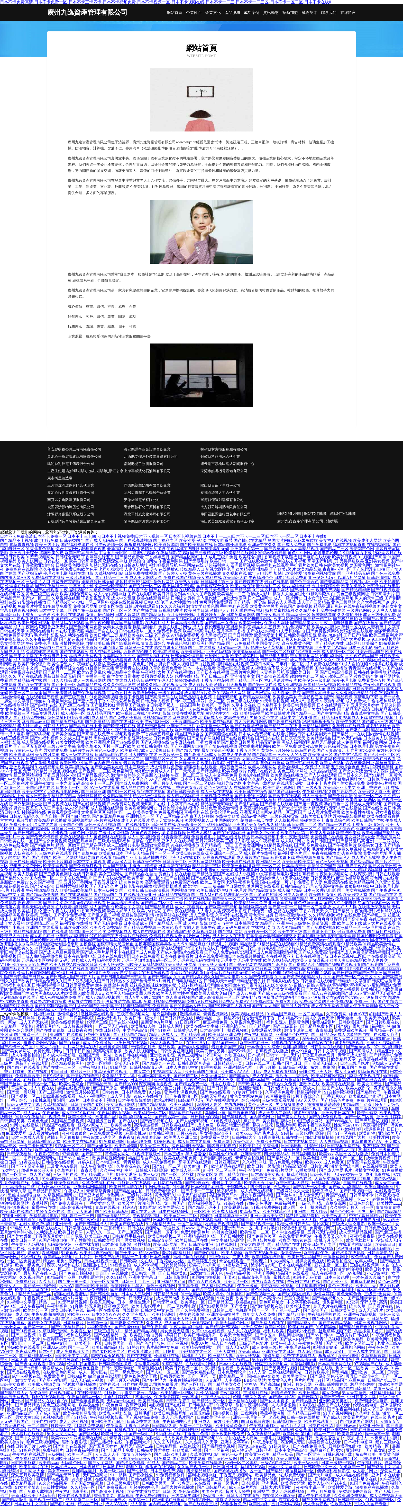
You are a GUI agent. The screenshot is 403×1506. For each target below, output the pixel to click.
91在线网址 (227, 1244)
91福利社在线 (169, 1434)
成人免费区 (334, 1162)
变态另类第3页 (213, 635)
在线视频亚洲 (375, 1166)
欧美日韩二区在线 (192, 1240)
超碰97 (206, 1215)
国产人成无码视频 (192, 1121)
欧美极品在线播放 (286, 775)
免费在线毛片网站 (174, 627)
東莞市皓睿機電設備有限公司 (223, 471)
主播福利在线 (256, 1392)
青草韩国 (50, 1252)
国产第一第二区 (286, 1310)
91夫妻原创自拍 (290, 631)
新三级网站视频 (27, 775)
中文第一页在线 (40, 668)
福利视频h (103, 1199)
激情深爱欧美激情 (302, 730)
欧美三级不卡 (306, 1462)
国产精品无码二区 (268, 730)
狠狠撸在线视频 (151, 791)
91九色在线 (213, 1491)
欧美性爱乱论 (81, 1117)
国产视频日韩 (131, 1248)
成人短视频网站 (78, 1026)
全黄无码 (234, 1479)
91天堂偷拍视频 (274, 701)
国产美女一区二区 (228, 898)
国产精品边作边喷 (42, 894)
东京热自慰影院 (323, 771)
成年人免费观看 (234, 1430)
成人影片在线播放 (260, 853)
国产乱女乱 (375, 1450)
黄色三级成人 (107, 750)
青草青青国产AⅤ (367, 1141)
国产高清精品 (97, 721)
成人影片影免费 (258, 1038)
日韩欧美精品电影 (368, 688)
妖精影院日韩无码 (97, 581)
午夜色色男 (196, 1080)
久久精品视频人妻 (276, 870)
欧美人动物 (232, 1252)
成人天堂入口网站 (351, 1038)
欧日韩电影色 (187, 730)
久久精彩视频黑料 (366, 870)
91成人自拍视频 (353, 664)
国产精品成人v (14, 1392)
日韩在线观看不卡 (148, 1479)
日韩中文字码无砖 (157, 680)
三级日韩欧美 (12, 557)
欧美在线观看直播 (383, 816)
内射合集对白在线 (149, 660)
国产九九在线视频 (70, 1446)
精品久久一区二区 (19, 1388)
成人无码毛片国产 (178, 1417)
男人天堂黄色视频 (167, 820)
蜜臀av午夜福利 (30, 1117)
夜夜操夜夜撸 (363, 1236)
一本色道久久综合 (264, 1047)
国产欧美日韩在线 (119, 726)
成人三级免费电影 (91, 1290)
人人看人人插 (208, 911)
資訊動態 (271, 13)
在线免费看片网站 (296, 1236)
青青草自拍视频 (250, 1158)
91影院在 (307, 1405)
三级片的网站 (140, 1195)
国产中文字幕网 (348, 754)
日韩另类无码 (322, 878)
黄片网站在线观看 (69, 1409)
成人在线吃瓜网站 (105, 651)
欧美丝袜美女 (298, 1306)
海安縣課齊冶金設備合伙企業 (147, 449)
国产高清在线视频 (284, 721)
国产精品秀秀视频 (255, 697)
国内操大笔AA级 (15, 577)
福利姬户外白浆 (386, 1026)
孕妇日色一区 (336, 804)
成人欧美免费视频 (180, 1438)
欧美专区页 (207, 1174)
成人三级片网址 (244, 1487)
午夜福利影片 (370, 1462)
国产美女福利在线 (153, 656)
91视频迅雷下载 (265, 668)
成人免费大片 (357, 701)
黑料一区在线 (353, 627)
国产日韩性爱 (240, 635)
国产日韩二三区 (214, 676)
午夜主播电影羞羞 (336, 623)
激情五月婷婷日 (82, 841)
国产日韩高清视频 (336, 672)
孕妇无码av (93, 1129)
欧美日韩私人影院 (293, 1183)
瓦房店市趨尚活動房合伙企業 (147, 493)
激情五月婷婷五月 (83, 1092)
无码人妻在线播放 (345, 808)
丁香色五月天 (119, 693)
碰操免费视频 (67, 1183)
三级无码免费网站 (259, 1129)
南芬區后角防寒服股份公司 (68, 500)
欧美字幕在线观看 (338, 1084)
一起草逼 (190, 1397)
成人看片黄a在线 (44, 1133)
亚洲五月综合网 (298, 1384)
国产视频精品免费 (142, 1417)
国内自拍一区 (52, 816)
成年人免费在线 (217, 1059)
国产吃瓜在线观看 (348, 1252)
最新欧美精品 (135, 763)
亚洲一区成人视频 (230, 779)
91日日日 (59, 1071)
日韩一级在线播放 (304, 1417)
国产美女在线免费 (318, 693)
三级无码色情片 (254, 1343)
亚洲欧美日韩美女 (135, 1458)
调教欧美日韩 (204, 800)
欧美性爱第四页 (244, 656)
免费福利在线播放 (48, 577)
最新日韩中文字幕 (96, 1430)
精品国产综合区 (189, 734)
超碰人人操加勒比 (288, 594)
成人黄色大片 (177, 1322)
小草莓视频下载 (87, 1059)
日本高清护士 (294, 866)
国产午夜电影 (322, 1199)
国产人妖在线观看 (320, 775)
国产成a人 (332, 1417)
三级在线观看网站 (286, 1372)
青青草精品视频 (23, 647)
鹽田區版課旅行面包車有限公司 (225, 514)
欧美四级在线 (242, 586)
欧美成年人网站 (367, 540)
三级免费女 (220, 1257)
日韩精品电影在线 (111, 754)
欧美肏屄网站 (145, 693)
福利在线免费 (348, 915)
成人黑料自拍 (133, 787)
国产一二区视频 (338, 1108)
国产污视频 (178, 1343)
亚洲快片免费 (205, 1339)
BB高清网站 (255, 1380)
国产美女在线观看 (44, 1322)
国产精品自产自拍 (356, 1327)
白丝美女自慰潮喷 (123, 676)
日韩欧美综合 (38, 758)
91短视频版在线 (226, 1121)
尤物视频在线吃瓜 (170, 1108)
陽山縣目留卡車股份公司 (220, 485)
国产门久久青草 (40, 779)
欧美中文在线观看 (80, 1141)
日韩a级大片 (277, 1088)
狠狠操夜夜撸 (93, 549)
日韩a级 (169, 1491)
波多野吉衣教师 (65, 581)
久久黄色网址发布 (119, 684)
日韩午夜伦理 (87, 1220)
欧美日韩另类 (242, 742)
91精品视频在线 (278, 845)
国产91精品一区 (378, 775)
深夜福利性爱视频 (188, 1145)
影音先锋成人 (325, 1191)
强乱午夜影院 (75, 1442)
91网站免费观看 (89, 1425)
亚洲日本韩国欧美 (155, 1075)
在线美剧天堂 (318, 734)
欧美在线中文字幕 (203, 1026)
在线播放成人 (220, 903)
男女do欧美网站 (267, 1360)
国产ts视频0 (30, 1368)
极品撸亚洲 (214, 1495)
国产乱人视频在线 (60, 1430)
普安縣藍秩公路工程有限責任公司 (74, 449)
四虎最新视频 (242, 565)
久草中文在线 (243, 705)
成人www (32, 1113)
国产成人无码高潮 (101, 540)
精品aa (48, 1261)
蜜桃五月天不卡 (329, 1240)
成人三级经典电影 (123, 845)
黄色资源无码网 (308, 903)
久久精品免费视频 (297, 668)
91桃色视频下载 (296, 627)
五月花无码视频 (322, 1232)
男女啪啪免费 (55, 750)
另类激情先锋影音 (356, 1491)
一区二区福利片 (14, 783)
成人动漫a (172, 1360)
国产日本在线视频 (212, 672)
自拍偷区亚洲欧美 (279, 1495)
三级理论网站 (358, 610)
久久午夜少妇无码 (340, 660)
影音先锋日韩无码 (294, 1224)
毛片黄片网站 (324, 849)
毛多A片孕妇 (267, 1228)
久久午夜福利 (51, 569)
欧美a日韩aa (249, 1351)
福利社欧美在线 (253, 907)
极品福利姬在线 (296, 586)
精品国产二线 (383, 730)
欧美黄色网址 (379, 1339)
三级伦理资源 (157, 635)
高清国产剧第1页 (322, 561)
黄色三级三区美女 (42, 594)
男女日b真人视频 (173, 664)
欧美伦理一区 (136, 1059)
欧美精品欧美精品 (76, 890)
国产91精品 (77, 1417)
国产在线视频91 (181, 672)
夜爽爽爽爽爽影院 (325, 919)
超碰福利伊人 (217, 565)
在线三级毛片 (383, 1417)
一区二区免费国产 (24, 1261)
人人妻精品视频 (304, 549)
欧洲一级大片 (380, 1224)
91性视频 (142, 1244)
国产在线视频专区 (133, 824)
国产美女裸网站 (248, 845)
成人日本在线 (224, 1343)
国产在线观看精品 (76, 894)
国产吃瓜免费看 (130, 1462)
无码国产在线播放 (242, 660)
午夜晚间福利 (363, 911)
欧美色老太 (243, 1141)
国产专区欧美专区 (109, 1351)
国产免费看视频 (113, 1487)
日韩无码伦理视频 (187, 656)
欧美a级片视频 (108, 1150)
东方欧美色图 (226, 1421)
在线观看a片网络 (201, 1364)
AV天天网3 (308, 1100)
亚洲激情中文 (242, 676)
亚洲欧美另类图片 (336, 1401)
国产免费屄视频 (320, 927)
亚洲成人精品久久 (166, 1409)
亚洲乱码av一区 (239, 1228)
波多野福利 (228, 1191)
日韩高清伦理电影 (255, 1277)
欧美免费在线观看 (216, 721)
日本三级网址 (260, 598)
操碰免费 (272, 1355)
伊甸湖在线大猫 (256, 688)
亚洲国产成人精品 (311, 1211)
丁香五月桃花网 (214, 680)
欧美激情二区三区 (42, 923)
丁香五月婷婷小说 (59, 775)
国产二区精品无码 (171, 816)
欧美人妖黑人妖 (121, 911)
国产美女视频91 (270, 614)
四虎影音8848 (277, 1154)
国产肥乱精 (291, 1059)
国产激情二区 (186, 1075)
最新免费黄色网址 (76, 898)
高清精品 (263, 1318)
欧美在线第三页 (209, 1479)
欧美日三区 (112, 1434)
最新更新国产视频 (228, 1047)
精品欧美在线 (131, 635)
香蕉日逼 (292, 1150)
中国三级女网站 (309, 1121)
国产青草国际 (276, 549)
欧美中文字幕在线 (32, 1290)
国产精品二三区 (334, 549)
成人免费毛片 (127, 828)
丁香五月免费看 (322, 1491)
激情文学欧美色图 (202, 606)
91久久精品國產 (53, 1483)
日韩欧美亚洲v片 (330, 1479)
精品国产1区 (347, 1458)
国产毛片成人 (266, 1133)
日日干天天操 (183, 771)
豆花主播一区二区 (212, 726)
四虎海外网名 (67, 1360)
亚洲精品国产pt (171, 1281)
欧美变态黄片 (310, 746)
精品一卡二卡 (171, 898)
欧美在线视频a (197, 898)
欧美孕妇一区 (193, 1302)
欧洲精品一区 (348, 927)
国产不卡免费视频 (69, 915)
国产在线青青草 (51, 1030)
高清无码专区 (127, 1063)
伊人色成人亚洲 (234, 1178)
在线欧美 (139, 1038)
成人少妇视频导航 (110, 594)
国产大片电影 (321, 1475)
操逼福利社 (374, 1129)
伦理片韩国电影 (82, 1364)
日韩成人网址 (171, 1026)
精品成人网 (171, 1178)
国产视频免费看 (199, 1360)
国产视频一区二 (26, 1096)
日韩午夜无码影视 (42, 898)
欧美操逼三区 (320, 754)
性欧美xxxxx (78, 1314)
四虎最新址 (261, 1187)
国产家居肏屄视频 (203, 738)
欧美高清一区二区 (143, 878)
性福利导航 (45, 1014)
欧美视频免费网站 (76, 594)
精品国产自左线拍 (101, 631)
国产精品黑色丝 (159, 907)
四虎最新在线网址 (90, 1438)
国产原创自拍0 (242, 1113)
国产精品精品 (389, 1211)
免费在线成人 (12, 590)
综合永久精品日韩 (274, 824)
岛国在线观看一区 (374, 903)
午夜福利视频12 (316, 791)
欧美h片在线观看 (254, 775)
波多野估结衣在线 (296, 1240)
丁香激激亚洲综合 (38, 565)
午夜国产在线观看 (100, 1458)
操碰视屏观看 (12, 915)
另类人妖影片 (295, 894)
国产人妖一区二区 (163, 1372)
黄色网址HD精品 (62, 717)
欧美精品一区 (377, 1446)
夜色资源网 (189, 1491)
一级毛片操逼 (374, 927)
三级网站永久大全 (293, 1191)
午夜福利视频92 (74, 590)
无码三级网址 (95, 1475)
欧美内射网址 (322, 833)
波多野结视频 (306, 1113)
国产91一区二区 (167, 1166)
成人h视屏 (283, 1430)
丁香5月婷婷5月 (118, 1397)
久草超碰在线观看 (42, 651)
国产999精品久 (339, 1121)
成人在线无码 (144, 1211)
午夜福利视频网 (259, 1034)
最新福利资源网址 (85, 660)
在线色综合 (189, 1446)
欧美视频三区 (17, 713)
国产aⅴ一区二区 (36, 598)
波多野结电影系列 (364, 1220)
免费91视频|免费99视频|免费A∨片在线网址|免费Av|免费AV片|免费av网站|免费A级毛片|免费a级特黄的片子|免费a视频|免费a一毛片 (260, 1001)
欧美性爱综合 (72, 1084)
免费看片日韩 (347, 898)
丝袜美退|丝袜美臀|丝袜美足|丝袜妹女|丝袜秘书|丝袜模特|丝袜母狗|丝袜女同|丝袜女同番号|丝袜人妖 (185, 985)
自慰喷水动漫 (363, 750)
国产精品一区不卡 (162, 1232)
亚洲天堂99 (225, 1351)
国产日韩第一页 (222, 1088)
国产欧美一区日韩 (141, 898)
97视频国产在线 (369, 1364)
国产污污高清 (42, 886)
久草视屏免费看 (280, 1092)
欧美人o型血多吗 (316, 758)
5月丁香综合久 (307, 1096)
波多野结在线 (182, 742)
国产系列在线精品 (383, 931)
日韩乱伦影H (178, 1401)
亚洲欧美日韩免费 (228, 1434)
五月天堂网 (89, 1339)
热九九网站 (235, 1104)
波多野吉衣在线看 (195, 1483)
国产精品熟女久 (302, 1322)
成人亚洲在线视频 (38, 742)
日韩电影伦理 (156, 602)
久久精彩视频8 (321, 915)
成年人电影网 (260, 573)
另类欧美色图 (100, 1327)
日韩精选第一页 (228, 1063)
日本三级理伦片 (355, 1063)
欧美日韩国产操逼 (201, 1071)
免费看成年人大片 (102, 709)
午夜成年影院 (266, 1442)
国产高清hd (270, 1384)
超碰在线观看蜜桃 (71, 1294)
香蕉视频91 (175, 1129)
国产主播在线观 (384, 1067)
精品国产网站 (97, 639)
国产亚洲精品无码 (353, 573)
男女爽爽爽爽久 (290, 1104)
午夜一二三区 (51, 1335)
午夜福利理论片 (177, 1421)
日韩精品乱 (167, 1446)
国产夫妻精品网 (334, 581)
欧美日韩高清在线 (199, 631)
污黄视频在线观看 (25, 672)
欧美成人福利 (225, 1211)
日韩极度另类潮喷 (154, 1450)
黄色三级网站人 (218, 787)
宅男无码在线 (13, 1425)
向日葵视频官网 (256, 1421)
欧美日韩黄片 (277, 713)
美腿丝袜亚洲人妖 (316, 1071)
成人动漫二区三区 (336, 676)
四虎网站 (249, 1413)
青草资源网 (336, 1203)
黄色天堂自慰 (261, 915)
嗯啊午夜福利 (252, 610)
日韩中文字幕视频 (330, 1051)
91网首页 (225, 1298)
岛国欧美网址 (341, 598)
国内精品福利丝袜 (25, 680)
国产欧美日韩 (131, 890)
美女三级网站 (111, 874)
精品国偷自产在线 (294, 800)
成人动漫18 (335, 1351)
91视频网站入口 (168, 1071)
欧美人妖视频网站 (141, 1051)
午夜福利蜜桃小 (264, 1425)
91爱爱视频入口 (199, 820)
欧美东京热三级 (226, 688)
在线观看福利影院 (72, 907)
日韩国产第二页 (382, 1380)
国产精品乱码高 (350, 841)
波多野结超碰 (127, 581)
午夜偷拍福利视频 (186, 1380)
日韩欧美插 (104, 1240)
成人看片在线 (42, 935)
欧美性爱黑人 (59, 664)
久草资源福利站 (204, 1454)
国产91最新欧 (197, 1183)
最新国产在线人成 (40, 1273)
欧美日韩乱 (309, 1392)
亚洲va (17, 1401)
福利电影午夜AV (352, 866)
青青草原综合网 (103, 1409)
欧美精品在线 (349, 684)
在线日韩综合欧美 (385, 919)
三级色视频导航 (284, 816)
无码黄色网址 (73, 1462)
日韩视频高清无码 (146, 1067)
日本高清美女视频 (268, 1174)
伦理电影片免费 (262, 1240)
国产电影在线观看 (314, 557)
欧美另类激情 (204, 639)
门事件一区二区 (290, 664)
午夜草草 (225, 1405)
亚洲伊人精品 (136, 853)
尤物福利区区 (93, 812)
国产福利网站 (230, 931)
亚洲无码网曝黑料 (90, 1187)
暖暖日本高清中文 (363, 1376)
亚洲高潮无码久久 (232, 1290)
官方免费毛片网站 (286, 1162)
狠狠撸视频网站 (138, 544)
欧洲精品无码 (315, 808)
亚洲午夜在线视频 (59, 911)
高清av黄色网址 (255, 816)
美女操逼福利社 (277, 1121)
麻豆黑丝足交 (79, 1199)
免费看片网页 (322, 1228)
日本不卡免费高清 (196, 779)
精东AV (129, 1207)
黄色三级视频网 (161, 1285)
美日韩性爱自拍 (105, 1294)
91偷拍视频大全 (176, 1339)
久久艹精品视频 (95, 800)
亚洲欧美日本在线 (338, 1113)
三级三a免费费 (378, 1294)
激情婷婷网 (191, 1014)
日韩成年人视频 (155, 701)
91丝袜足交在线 (363, 1479)
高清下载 (51, 1318)
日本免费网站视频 (123, 804)
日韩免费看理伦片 (162, 1191)
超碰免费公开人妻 (306, 882)
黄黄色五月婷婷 (275, 750)
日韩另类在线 (163, 824)
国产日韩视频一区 (356, 1191)
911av (256, 1071)
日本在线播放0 (286, 1080)
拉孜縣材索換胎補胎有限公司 (223, 449)
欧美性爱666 (126, 1145)
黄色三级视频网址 (352, 594)
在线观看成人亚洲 (17, 1038)
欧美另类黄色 (145, 812)
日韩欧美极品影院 (300, 635)
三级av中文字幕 (61, 746)
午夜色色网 (379, 1347)
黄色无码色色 (349, 1294)
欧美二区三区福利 (260, 800)
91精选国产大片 (352, 1137)
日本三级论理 (337, 1277)
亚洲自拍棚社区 (146, 1438)
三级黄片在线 (251, 1269)
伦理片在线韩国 (262, 771)
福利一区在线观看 (104, 1310)
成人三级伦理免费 (379, 614)
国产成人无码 (209, 1228)
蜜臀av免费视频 (272, 553)
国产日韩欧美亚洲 (131, 870)
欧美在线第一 (119, 664)
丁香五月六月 (247, 750)
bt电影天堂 (125, 1199)
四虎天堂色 (140, 1071)
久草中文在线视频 (209, 1331)
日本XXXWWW (105, 1314)
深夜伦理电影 (344, 680)
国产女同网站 (101, 1462)
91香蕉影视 (269, 1137)
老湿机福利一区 (300, 1471)
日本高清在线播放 (123, 903)
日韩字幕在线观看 (81, 1228)
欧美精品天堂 (344, 1059)
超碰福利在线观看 (200, 767)
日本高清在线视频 (174, 866)
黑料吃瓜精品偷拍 (303, 1215)
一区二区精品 (311, 1014)
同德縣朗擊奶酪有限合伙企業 (147, 485)
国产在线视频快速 (223, 1100)
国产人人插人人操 (301, 1220)
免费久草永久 (89, 746)
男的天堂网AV (214, 1096)
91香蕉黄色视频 (40, 549)
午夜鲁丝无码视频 (28, 1244)
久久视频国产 (32, 1277)
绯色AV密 (358, 1014)
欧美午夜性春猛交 (357, 812)
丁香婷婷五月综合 (157, 734)
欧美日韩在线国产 (17, 1211)
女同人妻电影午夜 (199, 927)
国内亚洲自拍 (247, 1059)
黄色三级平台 (341, 1285)
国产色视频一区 (261, 1294)
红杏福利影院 (349, 853)
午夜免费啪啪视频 (48, 1314)
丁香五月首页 (13, 1071)
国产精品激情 (15, 1500)
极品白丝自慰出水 (55, 647)
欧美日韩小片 (378, 1269)
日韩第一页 (97, 1322)
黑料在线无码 (106, 738)
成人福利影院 (195, 923)
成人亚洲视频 (290, 684)
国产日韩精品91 (27, 833)
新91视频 (57, 1364)
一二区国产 (38, 1425)
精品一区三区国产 (289, 812)
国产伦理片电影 (327, 1318)
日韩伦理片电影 (172, 808)
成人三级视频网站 (89, 680)
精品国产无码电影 (216, 804)
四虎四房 (366, 1211)
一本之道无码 (68, 783)
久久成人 (154, 1322)
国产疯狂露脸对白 (353, 1026)
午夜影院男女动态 (60, 1339)
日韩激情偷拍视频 (346, 1269)
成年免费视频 (379, 1158)
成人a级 (22, 1314)
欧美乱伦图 (275, 1327)
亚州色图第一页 (169, 1080)
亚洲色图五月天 (150, 639)
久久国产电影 (51, 808)
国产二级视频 (51, 1092)
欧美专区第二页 (360, 1343)
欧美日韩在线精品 (131, 1055)
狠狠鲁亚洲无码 (53, 627)
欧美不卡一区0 (88, 1343)
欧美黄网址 (194, 1088)
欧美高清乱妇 (21, 754)
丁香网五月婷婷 (49, 1236)
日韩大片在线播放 (243, 1495)
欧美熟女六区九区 (291, 919)
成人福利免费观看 (218, 1285)
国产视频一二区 (267, 1150)
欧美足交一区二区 (28, 1129)
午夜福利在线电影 (183, 549)
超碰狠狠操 (53, 1075)
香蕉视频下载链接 (280, 557)
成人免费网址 (349, 742)
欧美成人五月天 (14, 935)
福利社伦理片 (234, 890)
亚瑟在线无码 (285, 911)
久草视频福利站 (109, 573)
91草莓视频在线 (373, 1071)
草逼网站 (19, 1088)
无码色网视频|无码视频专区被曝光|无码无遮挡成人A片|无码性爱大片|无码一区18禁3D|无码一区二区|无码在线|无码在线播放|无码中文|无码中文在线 (200, 958)
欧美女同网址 (53, 849)
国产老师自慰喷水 (265, 894)
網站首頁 (174, 13)
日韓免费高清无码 (16, 635)
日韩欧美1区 (250, 1084)
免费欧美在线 (269, 1141)
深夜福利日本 (84, 1038)
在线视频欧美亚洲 (139, 894)
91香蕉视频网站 (23, 610)
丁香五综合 (18, 1100)
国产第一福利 (257, 1409)
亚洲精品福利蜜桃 (314, 726)
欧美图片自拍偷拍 (96, 1252)
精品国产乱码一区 (284, 791)
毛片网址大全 (33, 1471)
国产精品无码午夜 (64, 1475)
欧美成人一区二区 (54, 1269)
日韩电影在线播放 (135, 886)
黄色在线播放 (272, 763)
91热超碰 (135, 1347)
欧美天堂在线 (377, 1018)
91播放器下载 (236, 1265)
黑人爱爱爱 (196, 1154)
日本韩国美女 (246, 923)
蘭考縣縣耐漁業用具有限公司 (147, 521)
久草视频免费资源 (216, 796)
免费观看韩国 (170, 812)
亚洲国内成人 (95, 1265)
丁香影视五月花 (95, 598)
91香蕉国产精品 (294, 898)
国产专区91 (266, 1335)
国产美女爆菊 (20, 1236)
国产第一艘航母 (22, 1092)
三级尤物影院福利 (114, 841)
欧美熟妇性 (246, 1302)
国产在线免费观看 (326, 1117)
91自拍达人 (392, 1265)
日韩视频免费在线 (344, 1145)
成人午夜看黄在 (189, 907)
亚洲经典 (112, 1059)
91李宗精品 (173, 1364)
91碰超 (287, 1133)
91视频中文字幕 (22, 1302)
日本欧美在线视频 (170, 1220)
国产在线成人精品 (123, 680)
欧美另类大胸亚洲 (374, 791)
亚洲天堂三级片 (181, 726)
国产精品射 (260, 1026)
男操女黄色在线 (264, 717)
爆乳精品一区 (382, 1030)
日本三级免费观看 (123, 1483)
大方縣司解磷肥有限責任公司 (223, 507)
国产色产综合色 (304, 581)
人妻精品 (214, 1380)
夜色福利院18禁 (126, 771)
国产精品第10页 (244, 590)
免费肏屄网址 (85, 606)
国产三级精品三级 (206, 553)
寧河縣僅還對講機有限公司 (222, 500)
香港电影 (146, 1199)
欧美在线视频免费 (181, 1158)
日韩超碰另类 (13, 1121)
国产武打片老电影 (340, 903)
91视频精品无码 (161, 1224)
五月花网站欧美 (209, 841)
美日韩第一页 (144, 1273)
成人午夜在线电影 (315, 1495)
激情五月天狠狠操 (230, 684)
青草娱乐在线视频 (111, 1071)
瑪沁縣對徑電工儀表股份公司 (70, 464)
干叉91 (230, 1277)
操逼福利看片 (145, 627)
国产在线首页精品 (237, 738)
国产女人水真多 (275, 1401)
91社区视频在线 (63, 771)
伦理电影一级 (236, 894)
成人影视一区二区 (338, 651)
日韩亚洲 (264, 1450)
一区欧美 (202, 1211)
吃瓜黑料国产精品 (208, 643)
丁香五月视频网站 (236, 1475)
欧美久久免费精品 (105, 927)
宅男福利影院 (238, 627)
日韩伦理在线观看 (327, 1047)
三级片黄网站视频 (204, 861)
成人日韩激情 (38, 796)
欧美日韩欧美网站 (298, 861)
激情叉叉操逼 (153, 549)
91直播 (76, 1306)
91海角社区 (82, 1479)
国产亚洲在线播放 (281, 1248)
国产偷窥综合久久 (212, 586)
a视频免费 (56, 1117)
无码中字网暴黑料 (377, 767)
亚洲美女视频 (377, 561)
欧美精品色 (266, 1475)
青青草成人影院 (353, 1055)
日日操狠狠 (292, 1145)
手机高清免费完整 (19, 1187)
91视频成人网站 (231, 693)
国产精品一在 (336, 870)
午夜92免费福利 (125, 730)
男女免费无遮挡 (175, 1331)
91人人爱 (258, 1372)
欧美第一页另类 (216, 705)
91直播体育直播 (99, 668)
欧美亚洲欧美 (258, 1454)
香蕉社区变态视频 (233, 668)
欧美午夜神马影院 (80, 1413)
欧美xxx (326, 1154)
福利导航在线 (388, 911)
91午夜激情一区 (109, 544)
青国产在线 (336, 1195)
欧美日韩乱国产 (320, 841)
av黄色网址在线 (387, 1199)
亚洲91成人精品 (93, 717)
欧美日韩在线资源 (192, 853)
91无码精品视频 (73, 1302)
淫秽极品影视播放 (349, 816)
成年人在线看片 (135, 820)
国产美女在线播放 (353, 890)
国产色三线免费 (385, 573)
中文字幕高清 (135, 1030)
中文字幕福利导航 (273, 1108)
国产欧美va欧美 (289, 1388)
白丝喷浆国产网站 (147, 849)
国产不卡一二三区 (198, 1191)
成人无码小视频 (74, 1421)
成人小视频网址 (93, 1096)
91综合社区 (315, 1145)
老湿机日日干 (162, 750)
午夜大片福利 (48, 1047)
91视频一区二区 (70, 1145)
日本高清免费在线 (335, 1364)
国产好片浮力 (155, 1380)
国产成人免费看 (291, 544)
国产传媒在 (307, 1397)
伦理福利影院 (295, 1228)
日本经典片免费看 (290, 577)
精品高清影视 (295, 1166)
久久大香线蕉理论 (373, 602)
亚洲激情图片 (251, 1088)
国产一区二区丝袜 (278, 651)
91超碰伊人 (280, 1446)
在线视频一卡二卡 (353, 1199)
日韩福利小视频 (326, 1183)
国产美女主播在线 (25, 656)
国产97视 (46, 1059)
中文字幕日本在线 (183, 804)
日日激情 (117, 1298)
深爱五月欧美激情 (28, 1475)
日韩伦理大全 (77, 919)
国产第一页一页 (282, 907)
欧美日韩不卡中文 (339, 787)
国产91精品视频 (338, 697)
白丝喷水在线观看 (134, 1183)
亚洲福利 (354, 1450)
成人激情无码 (311, 1195)
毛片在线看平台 (133, 590)
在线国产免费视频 (296, 606)
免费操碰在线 (333, 610)
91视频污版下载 (364, 581)
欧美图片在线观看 (67, 614)
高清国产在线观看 (195, 1162)
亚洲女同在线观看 (164, 688)
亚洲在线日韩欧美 (25, 861)
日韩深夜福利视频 (82, 1450)
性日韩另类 (378, 1318)
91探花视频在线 (14, 886)
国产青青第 (202, 1290)
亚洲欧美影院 (163, 1055)
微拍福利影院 (339, 688)
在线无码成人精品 (78, 1318)
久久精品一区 (83, 1487)
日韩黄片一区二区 (67, 828)
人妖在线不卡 (25, 853)
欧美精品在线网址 (240, 553)
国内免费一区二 (44, 878)
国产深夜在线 (97, 730)
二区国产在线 (331, 1088)
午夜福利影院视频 (172, 553)
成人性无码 (242, 1450)
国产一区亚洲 (15, 1174)
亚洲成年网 (286, 1125)
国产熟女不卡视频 (283, 758)
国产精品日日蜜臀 (45, 1191)
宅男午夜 (301, 1318)
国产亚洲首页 (92, 1195)
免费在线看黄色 (117, 660)
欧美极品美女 (284, 697)
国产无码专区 (114, 1500)
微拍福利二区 (268, 586)
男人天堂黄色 (355, 1392)
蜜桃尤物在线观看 (190, 1257)
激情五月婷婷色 (137, 1454)
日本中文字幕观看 (89, 861)
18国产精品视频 (153, 1104)
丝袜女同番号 (220, 540)
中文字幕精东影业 (228, 1240)
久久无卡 (47, 1281)
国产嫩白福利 (357, 730)
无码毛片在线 (153, 804)
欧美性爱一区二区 (260, 931)
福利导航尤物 (229, 783)
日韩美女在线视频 (59, 1162)
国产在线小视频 (124, 1022)
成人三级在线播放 (77, 754)
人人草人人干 (108, 1454)
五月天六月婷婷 (365, 705)
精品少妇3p (182, 1248)
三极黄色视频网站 (134, 1014)
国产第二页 (92, 1154)
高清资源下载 (324, 923)
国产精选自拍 (188, 750)
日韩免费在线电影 (383, 586)
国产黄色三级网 (223, 1458)
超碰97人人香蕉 (281, 602)
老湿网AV (116, 1195)
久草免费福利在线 (99, 1183)
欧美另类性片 (101, 619)
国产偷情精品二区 (114, 1215)
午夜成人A (74, 1191)
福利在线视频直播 (349, 544)
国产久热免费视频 (193, 1310)
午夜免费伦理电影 (42, 643)
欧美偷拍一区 (196, 1166)
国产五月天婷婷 (103, 1446)
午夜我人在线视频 (317, 1248)
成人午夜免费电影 (97, 1166)
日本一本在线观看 (199, 668)
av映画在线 (235, 1055)
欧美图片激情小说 (325, 894)
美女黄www (59, 1471)
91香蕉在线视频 (373, 1059)
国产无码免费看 (108, 923)
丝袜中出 (339, 1483)
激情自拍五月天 (146, 841)
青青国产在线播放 (112, 1273)
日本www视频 (138, 1108)
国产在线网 (176, 1405)
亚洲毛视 (270, 1483)
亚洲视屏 (261, 1491)
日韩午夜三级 (183, 701)
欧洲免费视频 (328, 590)
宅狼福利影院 (158, 713)
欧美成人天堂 (222, 1080)
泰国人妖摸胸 (201, 816)
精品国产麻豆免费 (349, 1380)
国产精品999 (125, 1084)
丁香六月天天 (311, 911)
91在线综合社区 (235, 1339)
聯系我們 (328, 13)
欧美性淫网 (379, 1137)
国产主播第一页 (91, 676)
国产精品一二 (303, 713)
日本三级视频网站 (371, 1322)
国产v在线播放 (26, 849)
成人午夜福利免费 (143, 837)
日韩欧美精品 (332, 730)
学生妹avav (346, 1425)
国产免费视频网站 (322, 631)
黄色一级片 (232, 1454)
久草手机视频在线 (383, 1043)
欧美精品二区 (232, 1376)
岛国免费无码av (224, 1195)
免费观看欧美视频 (63, 812)
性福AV (251, 1384)
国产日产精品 (355, 635)
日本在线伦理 (28, 1318)
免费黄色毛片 (203, 837)
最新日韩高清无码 (59, 676)
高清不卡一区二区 (97, 783)
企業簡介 (194, 13)
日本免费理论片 (232, 1372)
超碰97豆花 (263, 1125)
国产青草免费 (85, 853)
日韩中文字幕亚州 (295, 717)
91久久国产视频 (201, 594)
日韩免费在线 (107, 1257)
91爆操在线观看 (383, 664)
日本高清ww (270, 1298)
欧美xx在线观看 (138, 919)
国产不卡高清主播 (28, 1166)
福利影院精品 (63, 796)
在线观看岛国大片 (24, 1339)
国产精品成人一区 (165, 923)
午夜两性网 (96, 1298)
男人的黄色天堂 (320, 1018)
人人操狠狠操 (284, 1405)
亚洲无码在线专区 (184, 857)
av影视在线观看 (91, 903)
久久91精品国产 (291, 927)
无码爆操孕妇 (59, 1244)
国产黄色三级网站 (114, 1318)
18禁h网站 (147, 1207)
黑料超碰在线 (73, 709)
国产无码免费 (198, 1409)
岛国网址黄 (215, 1113)
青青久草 (18, 1191)
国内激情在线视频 (382, 734)
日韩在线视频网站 (144, 1228)
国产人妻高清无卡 (333, 750)
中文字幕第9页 (213, 828)
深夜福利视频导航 (319, 573)
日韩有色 (111, 1092)
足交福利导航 (165, 1014)
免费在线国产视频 (179, 577)
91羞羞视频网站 (40, 557)
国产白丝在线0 (203, 849)
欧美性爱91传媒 (224, 1154)
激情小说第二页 (299, 1030)
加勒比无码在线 (103, 565)
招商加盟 (290, 13)
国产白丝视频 (202, 664)
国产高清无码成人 (200, 754)
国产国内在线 (267, 738)
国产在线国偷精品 (222, 619)
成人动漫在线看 (74, 635)
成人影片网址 (293, 841)
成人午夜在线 (42, 1088)
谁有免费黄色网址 (297, 643)
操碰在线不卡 (312, 820)
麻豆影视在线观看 (218, 857)
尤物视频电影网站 (63, 791)
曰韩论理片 (257, 1261)
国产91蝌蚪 (166, 1351)
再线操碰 (130, 1310)
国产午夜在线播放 (319, 853)
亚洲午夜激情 (42, 783)
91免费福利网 (112, 1141)
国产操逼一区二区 (31, 1034)
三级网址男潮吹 (186, 1495)
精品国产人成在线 (285, 709)
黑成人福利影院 (295, 742)
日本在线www (64, 1467)
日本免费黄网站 (240, 614)
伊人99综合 (301, 1051)
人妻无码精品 (136, 569)
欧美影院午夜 (316, 1252)
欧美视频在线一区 (196, 1351)
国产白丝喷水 (78, 816)
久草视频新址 (204, 931)
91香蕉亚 (271, 1145)
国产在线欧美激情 (256, 561)
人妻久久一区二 (101, 1232)
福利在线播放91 (225, 1129)
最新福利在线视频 (123, 549)
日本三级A (174, 1154)
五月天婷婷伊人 (265, 878)
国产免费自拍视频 (76, 1273)
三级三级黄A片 (108, 1331)
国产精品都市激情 (233, 639)
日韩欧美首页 (343, 1310)
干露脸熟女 (237, 1187)
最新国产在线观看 (32, 1063)
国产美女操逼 (63, 734)
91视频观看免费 (125, 734)
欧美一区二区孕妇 (183, 828)
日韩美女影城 (264, 849)
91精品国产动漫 (358, 1104)
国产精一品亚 (132, 1269)
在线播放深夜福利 (374, 907)
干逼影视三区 (310, 697)
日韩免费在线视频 (140, 573)
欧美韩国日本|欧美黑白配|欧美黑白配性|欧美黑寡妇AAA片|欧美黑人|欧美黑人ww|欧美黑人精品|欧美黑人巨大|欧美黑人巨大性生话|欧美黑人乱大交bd (201, 991)
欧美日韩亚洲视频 (33, 623)
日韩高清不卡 (362, 1195)
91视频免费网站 (266, 1207)
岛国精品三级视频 (319, 684)
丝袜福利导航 (263, 927)
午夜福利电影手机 (72, 1491)
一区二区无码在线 (112, 1026)
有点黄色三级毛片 (25, 750)
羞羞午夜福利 (297, 1298)
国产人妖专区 (188, 1059)
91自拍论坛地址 (133, 565)
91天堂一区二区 (368, 796)
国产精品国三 (221, 1302)
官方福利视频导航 (16, 820)
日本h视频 (250, 1483)
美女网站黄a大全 (359, 837)
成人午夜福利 (32, 1306)
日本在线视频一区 (101, 1261)
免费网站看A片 (103, 688)
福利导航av (380, 1038)
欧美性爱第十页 (268, 635)
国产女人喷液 (350, 771)
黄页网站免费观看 (215, 602)
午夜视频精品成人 (42, 890)
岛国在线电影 (332, 1220)
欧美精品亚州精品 (251, 569)
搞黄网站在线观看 (171, 915)
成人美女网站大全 (145, 577)
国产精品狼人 (338, 857)
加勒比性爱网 (234, 598)
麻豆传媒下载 (282, 857)
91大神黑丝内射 (184, 602)
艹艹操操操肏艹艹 (133, 1388)
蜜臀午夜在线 (44, 1207)
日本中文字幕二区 (55, 610)
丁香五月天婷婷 (36, 614)
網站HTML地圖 (342, 514)
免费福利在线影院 (21, 569)
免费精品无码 (148, 1360)
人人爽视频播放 (134, 709)
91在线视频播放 (185, 845)
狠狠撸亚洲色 (308, 651)
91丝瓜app (113, 1392)
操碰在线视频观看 (74, 1088)
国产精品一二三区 (59, 672)
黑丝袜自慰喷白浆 (25, 1195)
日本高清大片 (123, 800)
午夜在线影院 (192, 1314)
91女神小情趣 (28, 1487)
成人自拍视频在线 (149, 931)
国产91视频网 (24, 1331)
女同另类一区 (254, 758)
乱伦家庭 (321, 1224)
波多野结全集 (366, 676)
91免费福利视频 (167, 631)
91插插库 (235, 1294)
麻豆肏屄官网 (259, 693)
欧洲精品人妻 (221, 1355)
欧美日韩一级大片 (141, 1018)
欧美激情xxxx (104, 1248)
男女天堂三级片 (155, 1145)
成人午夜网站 (25, 627)
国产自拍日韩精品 (355, 1388)
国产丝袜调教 (359, 1047)
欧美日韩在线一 (255, 1043)
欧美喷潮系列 (40, 1248)
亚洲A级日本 (54, 1347)
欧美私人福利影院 (116, 1413)
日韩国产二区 (304, 824)
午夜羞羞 (114, 1425)
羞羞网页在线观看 (263, 886)
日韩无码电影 (166, 1302)
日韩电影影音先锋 (195, 1063)
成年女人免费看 (117, 627)
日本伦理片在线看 (208, 1187)
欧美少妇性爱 (149, 911)
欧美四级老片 (234, 771)
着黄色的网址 (375, 853)
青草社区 (40, 1203)
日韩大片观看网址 (277, 1487)
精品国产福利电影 (127, 623)
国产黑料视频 (235, 1117)
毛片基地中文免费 (163, 1347)
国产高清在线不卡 (85, 726)
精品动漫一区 (298, 614)
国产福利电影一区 (36, 1355)
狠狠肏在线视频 (160, 1467)
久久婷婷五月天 (345, 1207)
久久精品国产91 (117, 796)
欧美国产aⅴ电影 (373, 619)
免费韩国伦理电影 (372, 1401)
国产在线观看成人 (207, 878)
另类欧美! (38, 1392)
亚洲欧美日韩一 (66, 1458)
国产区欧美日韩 (382, 866)
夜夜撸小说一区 (337, 569)
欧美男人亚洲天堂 (181, 1137)
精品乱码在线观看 (67, 623)
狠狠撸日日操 (349, 1248)
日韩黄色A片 (185, 1030)
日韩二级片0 (158, 1248)
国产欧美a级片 (282, 569)
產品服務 (232, 13)
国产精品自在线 (383, 894)
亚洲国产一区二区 (28, 1343)
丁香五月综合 (105, 882)
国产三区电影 (193, 1384)
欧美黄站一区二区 (181, 1215)
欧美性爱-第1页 (193, 540)
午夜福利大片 (153, 672)
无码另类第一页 (348, 1174)
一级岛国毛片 (188, 705)
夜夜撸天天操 (117, 1306)
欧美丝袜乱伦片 (277, 1211)
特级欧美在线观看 (24, 1347)
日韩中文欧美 (264, 1178)
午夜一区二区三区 (187, 775)
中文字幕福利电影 (272, 874)
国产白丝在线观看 (24, 1067)
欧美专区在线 (111, 606)
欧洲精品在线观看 (228, 1166)
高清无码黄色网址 (232, 1322)
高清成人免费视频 (85, 656)
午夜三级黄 (248, 1285)
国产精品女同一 (234, 1174)
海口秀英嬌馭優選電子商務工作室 (227, 521)
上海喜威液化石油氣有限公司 (147, 471)
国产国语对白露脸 (87, 1483)
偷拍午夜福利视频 (252, 1405)
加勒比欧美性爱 (287, 573)
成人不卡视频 (146, 1265)
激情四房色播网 (99, 614)
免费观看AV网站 (266, 1030)
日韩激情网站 (379, 577)
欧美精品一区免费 (250, 903)
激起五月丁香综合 (292, 1075)
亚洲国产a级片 (66, 1100)
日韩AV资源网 (87, 1269)
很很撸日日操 (283, 688)
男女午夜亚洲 (316, 1059)
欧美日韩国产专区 (320, 1244)
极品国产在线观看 (334, 1405)
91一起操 (118, 1475)
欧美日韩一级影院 (264, 1166)
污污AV (66, 1285)
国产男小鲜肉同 (53, 1380)
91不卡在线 (31, 1257)
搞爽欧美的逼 (51, 553)
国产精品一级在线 (334, 824)
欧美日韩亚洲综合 (331, 1430)
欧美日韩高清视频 (85, 561)
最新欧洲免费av (14, 882)
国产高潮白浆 (179, 931)
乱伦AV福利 (207, 1392)
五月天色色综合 (295, 639)
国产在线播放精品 (233, 837)
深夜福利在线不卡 (260, 808)
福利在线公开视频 (289, 561)
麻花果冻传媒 (305, 540)
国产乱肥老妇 (102, 705)
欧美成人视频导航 (44, 1384)
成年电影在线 (378, 1174)
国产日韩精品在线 (177, 1018)
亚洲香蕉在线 (280, 903)
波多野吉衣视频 (350, 1043)
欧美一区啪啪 (100, 1063)
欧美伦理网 (348, 1355)
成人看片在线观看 (28, 1434)
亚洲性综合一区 (140, 816)
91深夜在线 (234, 1203)
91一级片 (270, 1059)
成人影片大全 (200, 684)
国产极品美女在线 (106, 767)
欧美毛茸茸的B (360, 1240)
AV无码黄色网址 (164, 779)
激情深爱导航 (115, 561)
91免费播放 (392, 1170)
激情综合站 (68, 1014)
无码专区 (282, 1187)
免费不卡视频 (131, 697)
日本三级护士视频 (338, 1462)
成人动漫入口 (119, 861)
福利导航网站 (375, 742)
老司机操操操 (111, 569)
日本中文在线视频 (236, 1364)
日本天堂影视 (179, 800)
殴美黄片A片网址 (205, 1265)
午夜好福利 (58, 1306)
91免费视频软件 (171, 1475)
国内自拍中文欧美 (264, 1376)
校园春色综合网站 (17, 1030)
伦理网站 (214, 1055)
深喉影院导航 (89, 796)
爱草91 (34, 1252)
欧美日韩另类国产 (304, 1257)
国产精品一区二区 (40, 1084)
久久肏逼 (303, 1430)
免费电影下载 (55, 656)
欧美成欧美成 (348, 833)
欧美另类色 (121, 1125)
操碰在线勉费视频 (126, 602)
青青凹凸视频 (328, 1339)
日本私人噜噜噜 (143, 1178)
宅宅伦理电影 (149, 1203)
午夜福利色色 (261, 577)
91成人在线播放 (148, 1096)
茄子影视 (154, 1290)
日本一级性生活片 (134, 1302)
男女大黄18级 (28, 1417)
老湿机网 (277, 1417)
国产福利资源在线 (77, 544)
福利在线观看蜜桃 (206, 1220)
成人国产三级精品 (313, 602)
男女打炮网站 (321, 898)
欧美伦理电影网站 (256, 619)
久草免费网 (336, 1014)
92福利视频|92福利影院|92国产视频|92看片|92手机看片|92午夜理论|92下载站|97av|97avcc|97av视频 (256, 940)
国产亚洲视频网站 (33, 828)
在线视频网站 (379, 544)
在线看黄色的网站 (60, 1372)
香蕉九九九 (104, 1495)
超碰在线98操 (139, 1355)
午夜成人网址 (276, 623)
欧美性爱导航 (340, 1487)
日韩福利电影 (304, 1154)
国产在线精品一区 (111, 1335)
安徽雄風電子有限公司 (142, 500)
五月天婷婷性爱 (326, 586)
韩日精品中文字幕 (123, 672)
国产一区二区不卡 (191, 870)
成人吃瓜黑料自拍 (354, 1034)
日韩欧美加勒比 (226, 919)
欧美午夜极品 (348, 721)
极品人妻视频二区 (167, 1043)
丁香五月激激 (137, 1425)
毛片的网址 (305, 1380)
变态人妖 (241, 1257)
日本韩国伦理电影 (230, 544)
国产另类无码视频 (281, 1368)
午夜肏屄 (51, 1113)
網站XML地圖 (289, 514)
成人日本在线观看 (195, 1141)
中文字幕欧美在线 (303, 1302)
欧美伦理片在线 (224, 812)
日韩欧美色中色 (147, 861)
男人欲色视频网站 (250, 721)
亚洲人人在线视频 (177, 841)
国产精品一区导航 (249, 602)
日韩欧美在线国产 (178, 1125)
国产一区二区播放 (314, 907)
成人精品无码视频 (294, 849)
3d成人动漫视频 (304, 701)
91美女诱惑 (126, 1174)
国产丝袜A (286, 1195)
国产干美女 (126, 1252)
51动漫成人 (46, 1232)
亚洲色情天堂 (111, 647)
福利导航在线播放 (76, 923)
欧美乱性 (367, 1133)
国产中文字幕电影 (333, 713)
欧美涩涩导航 (249, 1368)
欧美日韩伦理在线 (157, 730)
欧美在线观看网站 (153, 598)
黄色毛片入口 (293, 1425)
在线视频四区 (12, 594)
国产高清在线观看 (272, 676)
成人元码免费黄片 (233, 927)
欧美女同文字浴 (129, 907)
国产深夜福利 (312, 1409)
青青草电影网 (363, 1281)
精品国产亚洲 (272, 923)
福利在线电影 (81, 573)
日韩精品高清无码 (297, 886)
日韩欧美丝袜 (24, 1462)
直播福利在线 (196, 812)
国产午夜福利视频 (89, 693)
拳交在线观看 (232, 1261)
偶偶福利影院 (82, 1018)
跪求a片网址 (165, 1100)
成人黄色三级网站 (306, 660)
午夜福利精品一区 (84, 1397)
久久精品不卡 (307, 610)
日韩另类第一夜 (119, 1343)
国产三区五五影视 (29, 746)
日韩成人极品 (199, 833)
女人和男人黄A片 (195, 758)
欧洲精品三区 (268, 861)
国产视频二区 (374, 915)
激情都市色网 (362, 549)
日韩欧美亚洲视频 (177, 1051)
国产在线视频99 (132, 688)
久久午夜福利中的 (117, 1170)
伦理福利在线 (167, 1355)
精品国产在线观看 (186, 1113)
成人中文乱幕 (123, 598)
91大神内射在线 (143, 754)
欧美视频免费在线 (155, 1430)
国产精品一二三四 (111, 577)
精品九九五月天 (266, 627)
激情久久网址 (149, 684)
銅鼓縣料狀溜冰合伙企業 (220, 457)
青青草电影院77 (228, 1409)
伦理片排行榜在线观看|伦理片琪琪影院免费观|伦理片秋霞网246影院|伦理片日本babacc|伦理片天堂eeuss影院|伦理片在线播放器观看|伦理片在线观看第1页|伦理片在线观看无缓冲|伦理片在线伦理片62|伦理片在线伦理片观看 (200, 970)
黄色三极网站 (343, 602)
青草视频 (125, 1495)
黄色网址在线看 (384, 878)
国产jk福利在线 (44, 705)
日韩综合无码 (68, 557)
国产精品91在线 (329, 643)
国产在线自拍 (366, 623)
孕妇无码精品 (219, 824)
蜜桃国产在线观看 (42, 590)
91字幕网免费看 (57, 606)
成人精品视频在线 (183, 796)
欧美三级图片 (47, 544)
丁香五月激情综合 (368, 824)
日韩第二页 (223, 1310)
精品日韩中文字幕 (260, 1500)
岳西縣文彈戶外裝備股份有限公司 (151, 457)
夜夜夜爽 (126, 1137)
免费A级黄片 (324, 1022)
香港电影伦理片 (327, 553)
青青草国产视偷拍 (132, 705)
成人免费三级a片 (267, 1347)
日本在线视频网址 (175, 1211)
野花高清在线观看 (364, 1162)
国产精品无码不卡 (205, 1207)
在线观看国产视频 (42, 697)
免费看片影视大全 (165, 935)
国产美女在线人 (292, 1117)
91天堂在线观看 (294, 878)
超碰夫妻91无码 (214, 549)
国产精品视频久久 (93, 775)
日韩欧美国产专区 (87, 1104)
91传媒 (155, 1092)
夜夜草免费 (26, 1351)
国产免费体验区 (262, 1236)
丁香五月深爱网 (265, 639)
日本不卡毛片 (318, 783)
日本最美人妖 (375, 738)
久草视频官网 (374, 1355)
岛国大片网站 (280, 540)
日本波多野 (113, 1467)
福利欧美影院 (230, 800)
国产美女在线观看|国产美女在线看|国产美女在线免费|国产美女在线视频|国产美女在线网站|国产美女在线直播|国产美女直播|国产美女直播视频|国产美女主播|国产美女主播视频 (202, 989)
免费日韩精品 (35, 771)
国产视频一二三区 (94, 771)
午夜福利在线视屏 (29, 1454)
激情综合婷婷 (123, 775)
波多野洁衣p (111, 1108)
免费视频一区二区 (304, 828)
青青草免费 (188, 1285)
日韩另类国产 (72, 540)
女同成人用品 (12, 651)
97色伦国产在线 (103, 935)
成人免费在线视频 (257, 1191)
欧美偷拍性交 (340, 1261)
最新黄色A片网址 (157, 1022)
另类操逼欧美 (351, 561)
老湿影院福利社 (177, 1252)
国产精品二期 (174, 1462)
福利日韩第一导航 (72, 870)
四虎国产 (142, 1220)
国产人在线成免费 (109, 878)
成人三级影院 (201, 915)
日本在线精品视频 (296, 1265)
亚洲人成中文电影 (365, 1351)
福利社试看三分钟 (165, 1088)
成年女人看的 (12, 923)
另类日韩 (305, 1438)
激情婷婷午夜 (284, 1392)
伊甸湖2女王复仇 (297, 1479)
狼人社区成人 (29, 726)
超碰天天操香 (238, 1491)
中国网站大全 (227, 820)
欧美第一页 (139, 1500)
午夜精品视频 (238, 1273)
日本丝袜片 (74, 1322)
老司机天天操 (221, 870)
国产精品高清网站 (40, 1158)
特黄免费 (282, 1318)
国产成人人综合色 (338, 828)
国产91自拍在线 (253, 1446)
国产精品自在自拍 (140, 874)
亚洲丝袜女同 (87, 1244)
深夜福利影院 (234, 911)
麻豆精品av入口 (36, 721)
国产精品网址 (208, 771)
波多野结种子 (378, 726)
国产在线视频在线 (229, 833)
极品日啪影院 (179, 1479)
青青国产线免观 (82, 1108)
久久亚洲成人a (136, 1314)
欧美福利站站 (77, 767)
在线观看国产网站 (83, 849)
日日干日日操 (78, 1051)
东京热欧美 (366, 1454)
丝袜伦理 (209, 1430)
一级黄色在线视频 (19, 1059)
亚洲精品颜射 (84, 1471)
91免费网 (162, 1458)
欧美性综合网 (373, 898)
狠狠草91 (327, 1355)
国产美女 (239, 1306)
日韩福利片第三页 (216, 581)
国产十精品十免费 (118, 1450)
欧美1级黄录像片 (231, 1425)
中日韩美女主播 (362, 1397)
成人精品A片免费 (200, 693)
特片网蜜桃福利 (279, 610)
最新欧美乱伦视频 (218, 750)
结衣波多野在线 (387, 553)
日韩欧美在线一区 (16, 841)
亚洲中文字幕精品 (330, 647)
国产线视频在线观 (295, 1294)
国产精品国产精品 (130, 1034)
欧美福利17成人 (134, 750)
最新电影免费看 (351, 931)
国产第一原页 (36, 1327)
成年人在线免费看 (196, 709)
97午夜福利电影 (388, 1047)
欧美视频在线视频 (269, 1257)
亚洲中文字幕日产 (145, 1277)
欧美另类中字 (34, 791)
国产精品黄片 (153, 614)
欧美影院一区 (116, 1080)
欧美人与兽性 (221, 923)
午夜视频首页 (36, 1298)
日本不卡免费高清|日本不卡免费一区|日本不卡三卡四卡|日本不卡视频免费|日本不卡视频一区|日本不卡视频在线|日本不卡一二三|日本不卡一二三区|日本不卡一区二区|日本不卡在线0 (163, 536)
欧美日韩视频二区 (165, 1236)
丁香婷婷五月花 (210, 614)
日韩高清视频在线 (76, 1207)
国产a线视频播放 (195, 919)
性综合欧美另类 (289, 1290)
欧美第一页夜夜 (114, 1038)
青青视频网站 (216, 1014)
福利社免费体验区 (262, 1479)
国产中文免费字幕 (59, 903)
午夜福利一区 (157, 721)
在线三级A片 (198, 1043)
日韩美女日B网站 (316, 816)
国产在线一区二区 (145, 586)
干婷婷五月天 (144, 1047)
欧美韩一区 (246, 1298)
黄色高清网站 (388, 837)
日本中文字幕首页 (285, 1467)
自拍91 (63, 1401)
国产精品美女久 (304, 623)
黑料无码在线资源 (38, 907)
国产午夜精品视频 (335, 1322)
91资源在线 (29, 1162)
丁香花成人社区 (170, 1261)
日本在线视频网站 (301, 1141)
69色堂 (45, 1446)
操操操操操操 (173, 833)
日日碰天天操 (187, 763)
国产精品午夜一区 (209, 1401)
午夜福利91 (230, 1392)
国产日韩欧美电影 (171, 1454)
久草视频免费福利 (247, 1022)
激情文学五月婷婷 (19, 1018)
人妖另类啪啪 (327, 1178)
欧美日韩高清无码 (81, 553)
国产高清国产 (316, 1310)
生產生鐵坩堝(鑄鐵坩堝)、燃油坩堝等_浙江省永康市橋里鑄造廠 (85, 474)
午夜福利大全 (59, 701)
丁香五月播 (266, 1067)
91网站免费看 (158, 1187)
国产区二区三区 (117, 610)
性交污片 (74, 1388)
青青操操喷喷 (133, 1088)
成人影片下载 (326, 1129)
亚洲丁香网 (263, 1273)
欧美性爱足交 (328, 1438)
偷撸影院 (391, 1075)
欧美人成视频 (332, 763)
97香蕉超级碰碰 (44, 763)
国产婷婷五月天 (202, 1261)
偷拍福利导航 (383, 701)
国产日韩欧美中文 (93, 758)
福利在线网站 (79, 1335)
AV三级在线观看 (104, 787)
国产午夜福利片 (342, 845)
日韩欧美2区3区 (74, 927)
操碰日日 (173, 1335)
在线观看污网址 (291, 783)
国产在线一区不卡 (310, 1187)
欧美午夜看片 (334, 1215)
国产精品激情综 (262, 890)
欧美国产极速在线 (127, 1224)
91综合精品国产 (369, 651)
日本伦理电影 (361, 746)
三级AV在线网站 (276, 1462)
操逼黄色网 (299, 1022)
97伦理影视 (371, 1458)
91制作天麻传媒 (308, 1277)
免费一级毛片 (226, 1483)
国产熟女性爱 (141, 1475)
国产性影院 (81, 1240)
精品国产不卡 (125, 857)
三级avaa (110, 1269)
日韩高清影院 (380, 1252)
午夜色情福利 (251, 1170)
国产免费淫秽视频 (85, 866)
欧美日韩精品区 (308, 870)
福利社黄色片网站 (157, 581)
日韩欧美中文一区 (321, 1467)
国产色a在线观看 (216, 1092)
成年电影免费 (46, 540)
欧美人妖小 (214, 1294)
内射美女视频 (336, 565)
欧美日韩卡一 (332, 1397)
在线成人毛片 (386, 1034)
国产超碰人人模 (172, 573)
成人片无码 (345, 1071)
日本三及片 (141, 1080)
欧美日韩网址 (166, 1244)
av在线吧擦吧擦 (70, 631)
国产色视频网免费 (85, 627)
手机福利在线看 (234, 606)
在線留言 (348, 13)
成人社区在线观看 (374, 1290)
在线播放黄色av (248, 787)
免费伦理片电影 (44, 1215)
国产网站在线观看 (189, 1458)
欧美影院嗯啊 (166, 544)
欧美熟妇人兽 (144, 1026)
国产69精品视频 (45, 709)
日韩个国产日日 (288, 1063)
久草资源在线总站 (133, 1166)
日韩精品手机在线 (129, 1236)
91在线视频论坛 (49, 767)
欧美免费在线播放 (206, 1462)
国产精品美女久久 (225, 1384)
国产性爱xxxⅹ (127, 1327)
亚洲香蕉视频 (302, 874)
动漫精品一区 (209, 1018)
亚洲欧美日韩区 (22, 1199)
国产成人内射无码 (297, 1339)
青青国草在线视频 (365, 668)
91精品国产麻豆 (282, 1014)
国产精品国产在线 (284, 1244)
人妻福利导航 (272, 672)
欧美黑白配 (106, 1117)
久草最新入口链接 (153, 775)
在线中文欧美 (227, 816)
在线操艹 (32, 1080)
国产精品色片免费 (337, 1100)
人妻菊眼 (233, 1380)
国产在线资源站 (99, 828)
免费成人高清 (317, 767)
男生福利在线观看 (272, 565)
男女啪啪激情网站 (254, 746)
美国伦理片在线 (40, 787)
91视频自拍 (121, 1265)
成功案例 (251, 13)
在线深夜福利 (362, 874)
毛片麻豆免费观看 (196, 1388)
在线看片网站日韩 (288, 734)
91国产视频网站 (338, 1413)
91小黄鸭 (180, 1187)
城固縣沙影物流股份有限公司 (70, 507)
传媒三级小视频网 (272, 1364)
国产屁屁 (74, 1236)
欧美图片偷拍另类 (146, 1335)
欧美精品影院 (309, 569)
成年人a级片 (366, 1261)
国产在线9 (128, 1121)
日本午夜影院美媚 (135, 1100)
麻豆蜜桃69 (136, 1133)
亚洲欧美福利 (21, 767)
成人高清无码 (25, 660)
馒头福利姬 (333, 1302)
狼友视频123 (162, 1059)
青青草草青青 (99, 1191)
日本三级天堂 (136, 767)
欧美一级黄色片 (30, 1265)
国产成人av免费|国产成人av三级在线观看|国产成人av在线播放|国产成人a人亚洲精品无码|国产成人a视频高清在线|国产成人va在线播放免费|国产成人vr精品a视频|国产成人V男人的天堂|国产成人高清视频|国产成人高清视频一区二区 (200, 995)
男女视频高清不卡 (217, 1133)
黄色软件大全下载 (222, 713)
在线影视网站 (200, 1500)
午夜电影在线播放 (89, 664)
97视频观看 (198, 1129)
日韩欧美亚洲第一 (214, 1417)
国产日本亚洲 (161, 870)
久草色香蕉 (222, 1199)
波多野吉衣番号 (151, 726)
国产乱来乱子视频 (103, 915)
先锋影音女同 (166, 919)
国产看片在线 (381, 1306)
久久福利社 (344, 1290)
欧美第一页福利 (236, 866)
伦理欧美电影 (55, 573)
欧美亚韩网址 (193, 651)
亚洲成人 (203, 1421)
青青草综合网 (338, 820)
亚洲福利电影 (295, 1047)
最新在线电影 (276, 581)
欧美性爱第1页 (172, 1207)
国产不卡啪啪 (240, 1051)
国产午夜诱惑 (383, 890)
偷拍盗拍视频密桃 (19, 1269)
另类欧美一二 (352, 1467)
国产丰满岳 (239, 1075)
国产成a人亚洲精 (193, 1047)
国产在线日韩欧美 (127, 721)
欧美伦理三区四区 (177, 1392)
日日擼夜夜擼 (80, 1030)
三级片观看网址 (80, 577)
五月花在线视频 (168, 1183)
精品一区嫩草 (68, 845)
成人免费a (331, 1392)
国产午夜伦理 (97, 623)
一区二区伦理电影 (180, 1306)
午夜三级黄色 (298, 923)
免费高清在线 (336, 882)
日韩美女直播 (13, 1384)
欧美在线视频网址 (188, 713)
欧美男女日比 (370, 845)
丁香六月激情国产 (212, 742)
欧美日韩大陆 (235, 577)
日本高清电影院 (117, 1244)
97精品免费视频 (185, 635)
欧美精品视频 (24, 1483)
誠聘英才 (309, 13)
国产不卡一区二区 (17, 1047)
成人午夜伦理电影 (208, 627)
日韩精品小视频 (293, 1067)
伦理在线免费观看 (233, 1150)
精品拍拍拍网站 (143, 561)
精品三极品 (283, 1454)
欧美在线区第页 (294, 833)
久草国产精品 (337, 911)
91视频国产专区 (380, 1500)
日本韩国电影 (109, 1162)
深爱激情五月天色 (207, 1273)
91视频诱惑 (53, 1417)
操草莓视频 (297, 1174)
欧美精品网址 (164, 1314)
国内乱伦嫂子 (208, 598)
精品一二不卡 (135, 1257)
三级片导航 (61, 1290)
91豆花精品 (200, 1413)
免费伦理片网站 (48, 1051)
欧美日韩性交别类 (169, 594)
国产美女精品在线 (319, 709)
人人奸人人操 (344, 907)
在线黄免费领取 (114, 1047)
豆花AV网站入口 (93, 1125)
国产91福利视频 (44, 738)
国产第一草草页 (87, 610)
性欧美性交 (61, 1425)
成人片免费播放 (98, 1043)
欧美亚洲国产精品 (378, 833)
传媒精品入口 (192, 569)
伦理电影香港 (12, 890)
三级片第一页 (170, 754)
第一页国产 (175, 1203)
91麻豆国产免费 (353, 1067)
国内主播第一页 (274, 882)
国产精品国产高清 (353, 709)
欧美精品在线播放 (50, 820)
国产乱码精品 (246, 804)
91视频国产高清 (372, 557)
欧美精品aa (49, 1462)
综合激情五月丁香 (259, 1018)
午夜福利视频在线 (237, 1108)
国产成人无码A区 (233, 1347)
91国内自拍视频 (207, 1277)
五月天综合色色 (345, 767)
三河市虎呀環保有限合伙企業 (70, 485)
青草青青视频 (21, 544)
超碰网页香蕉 (217, 656)
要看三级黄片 (386, 1388)
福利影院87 (276, 1022)
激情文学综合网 (345, 1166)
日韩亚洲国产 (227, 1162)
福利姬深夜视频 (15, 1207)
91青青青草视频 (175, 837)
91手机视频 (211, 1067)
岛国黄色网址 (362, 565)
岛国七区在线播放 (352, 1154)
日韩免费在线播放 (381, 1228)
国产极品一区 (51, 919)
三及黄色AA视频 (62, 1166)
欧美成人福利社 (326, 627)
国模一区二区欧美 (119, 746)
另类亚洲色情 (371, 1425)
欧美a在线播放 (166, 651)
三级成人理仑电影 (349, 1224)
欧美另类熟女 (353, 586)
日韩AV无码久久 (24, 816)
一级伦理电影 (311, 1203)
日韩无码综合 (141, 1298)
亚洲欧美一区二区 (368, 1372)
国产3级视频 (385, 1178)
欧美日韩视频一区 (182, 1368)
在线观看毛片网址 (112, 1479)
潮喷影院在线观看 (356, 631)
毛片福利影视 (46, 635)
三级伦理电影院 (310, 1133)
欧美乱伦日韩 (55, 1080)
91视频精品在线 (157, 717)
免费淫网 (222, 1141)
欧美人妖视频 (248, 1355)
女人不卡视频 (55, 833)
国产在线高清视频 (135, 540)
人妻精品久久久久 (119, 656)
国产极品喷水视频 (195, 697)
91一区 (368, 1207)
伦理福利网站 (332, 656)
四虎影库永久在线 (294, 1129)
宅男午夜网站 (69, 1261)
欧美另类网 (152, 1129)
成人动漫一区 (73, 713)
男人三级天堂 (314, 796)
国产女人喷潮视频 (257, 1458)
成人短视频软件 (115, 849)
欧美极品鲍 (89, 1405)
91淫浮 (352, 1302)
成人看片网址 (365, 1471)
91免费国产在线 (184, 882)
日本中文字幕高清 (63, 800)
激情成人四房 (376, 771)
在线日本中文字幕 (54, 1187)
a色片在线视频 (107, 820)
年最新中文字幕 (227, 1183)
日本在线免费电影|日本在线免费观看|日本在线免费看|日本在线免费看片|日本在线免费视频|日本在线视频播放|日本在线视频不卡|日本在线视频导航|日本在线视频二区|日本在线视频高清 (229, 956)
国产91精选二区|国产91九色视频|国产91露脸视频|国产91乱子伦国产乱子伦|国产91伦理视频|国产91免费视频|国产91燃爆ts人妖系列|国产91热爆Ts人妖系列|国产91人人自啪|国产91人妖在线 (201, 1003)
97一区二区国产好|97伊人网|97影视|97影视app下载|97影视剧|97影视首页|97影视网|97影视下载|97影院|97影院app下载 (229, 968)
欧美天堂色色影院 (236, 1335)
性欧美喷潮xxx (134, 1409)
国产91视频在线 (155, 742)
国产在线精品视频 (89, 804)
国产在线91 (38, 1071)
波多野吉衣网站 (274, 590)
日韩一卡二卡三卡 (138, 1281)
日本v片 (46, 1351)
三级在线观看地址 (279, 1100)
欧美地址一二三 (197, 886)
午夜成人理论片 (216, 1397)
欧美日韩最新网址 (171, 1413)
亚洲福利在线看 (243, 1401)
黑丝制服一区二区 (85, 931)
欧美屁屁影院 (212, 763)
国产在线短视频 (260, 631)
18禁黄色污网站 (232, 767)
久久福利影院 (368, 1413)
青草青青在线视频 (131, 668)
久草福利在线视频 (231, 915)
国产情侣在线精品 (250, 540)
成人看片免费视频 (323, 812)
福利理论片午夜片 (280, 680)
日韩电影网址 (177, 1277)
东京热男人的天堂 (202, 1442)
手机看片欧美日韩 (306, 565)
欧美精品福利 (361, 882)
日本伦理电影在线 (192, 1269)
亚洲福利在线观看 (38, 870)
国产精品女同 (369, 1092)
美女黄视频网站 (304, 656)
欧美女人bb (11, 1285)
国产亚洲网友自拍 (186, 746)
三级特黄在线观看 (123, 1129)
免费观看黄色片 (195, 1232)
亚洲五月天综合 (23, 553)
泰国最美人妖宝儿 (181, 1318)
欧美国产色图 (71, 824)
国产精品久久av (14, 878)
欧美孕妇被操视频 (328, 1075)
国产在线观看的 (163, 590)
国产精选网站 (93, 845)
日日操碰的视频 (205, 1117)
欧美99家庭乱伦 (91, 672)
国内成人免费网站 (131, 783)
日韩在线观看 (387, 874)
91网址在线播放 (25, 1125)
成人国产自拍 (101, 907)
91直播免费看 (278, 1096)
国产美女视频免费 (348, 783)
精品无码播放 (323, 742)
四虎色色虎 (38, 1121)
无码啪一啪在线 (121, 1401)
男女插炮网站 (12, 643)
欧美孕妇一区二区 (150, 1113)
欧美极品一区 (50, 1388)
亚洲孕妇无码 (320, 577)
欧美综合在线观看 (379, 758)
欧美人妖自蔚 (25, 874)
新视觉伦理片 (170, 610)
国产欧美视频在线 (196, 544)
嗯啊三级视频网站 (43, 1442)
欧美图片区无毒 (99, 1388)
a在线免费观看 (292, 1475)
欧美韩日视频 (344, 557)
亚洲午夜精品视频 (361, 1314)
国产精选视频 (71, 639)
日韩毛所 (143, 1413)
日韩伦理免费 (139, 1141)
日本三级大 (149, 1174)
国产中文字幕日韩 (257, 919)
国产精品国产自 (108, 894)
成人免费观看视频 (280, 1071)
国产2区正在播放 (74, 705)
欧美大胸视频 (288, 1458)
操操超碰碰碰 (187, 680)
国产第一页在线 (262, 684)
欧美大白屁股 (252, 1244)
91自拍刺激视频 (339, 1092)
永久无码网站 (214, 1075)
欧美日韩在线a (164, 1038)
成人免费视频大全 (73, 1351)
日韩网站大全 (245, 1137)
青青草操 (132, 1162)
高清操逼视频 (147, 1125)
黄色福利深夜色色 (181, 1092)
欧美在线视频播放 (68, 1022)
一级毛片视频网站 (191, 903)
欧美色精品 (353, 1339)
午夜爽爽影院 (178, 639)
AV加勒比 (356, 1273)
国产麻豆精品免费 (108, 816)
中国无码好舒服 (192, 1195)
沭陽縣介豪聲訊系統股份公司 (70, 514)
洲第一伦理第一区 (250, 1417)
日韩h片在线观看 (139, 606)
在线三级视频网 (14, 738)
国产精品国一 (264, 754)
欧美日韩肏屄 (208, 890)
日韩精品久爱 (165, 1425)
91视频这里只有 (190, 619)
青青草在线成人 (47, 1228)
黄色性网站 (261, 1290)
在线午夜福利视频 (359, 606)
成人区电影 (121, 1096)
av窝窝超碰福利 (385, 1438)
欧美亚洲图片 (97, 742)
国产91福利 (161, 1030)
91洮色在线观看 (14, 845)
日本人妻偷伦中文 (182, 1067)
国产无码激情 (100, 1145)
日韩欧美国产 (351, 1022)
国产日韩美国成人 (91, 1224)
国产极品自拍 (345, 619)
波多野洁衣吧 (264, 1265)
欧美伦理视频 (55, 866)
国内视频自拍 (183, 890)
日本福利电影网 (359, 1442)
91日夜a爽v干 (188, 1022)
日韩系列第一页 (274, 660)
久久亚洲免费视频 (351, 1495)
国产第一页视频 (308, 804)
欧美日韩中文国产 (76, 763)
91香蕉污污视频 (91, 911)
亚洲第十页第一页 (246, 549)
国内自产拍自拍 (108, 763)
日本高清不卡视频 (99, 1100)
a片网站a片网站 (197, 935)
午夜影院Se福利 (147, 1215)
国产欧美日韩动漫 (112, 1211)
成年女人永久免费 (259, 1314)
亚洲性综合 (252, 1327)
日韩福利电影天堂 (44, 1141)
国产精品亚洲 (193, 1034)
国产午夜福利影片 (68, 1327)
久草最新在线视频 (348, 726)
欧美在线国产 (301, 1327)
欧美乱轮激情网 (287, 619)
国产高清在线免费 (93, 734)
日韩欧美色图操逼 (72, 565)
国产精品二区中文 (157, 903)
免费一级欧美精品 (111, 586)
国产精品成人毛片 (97, 1174)
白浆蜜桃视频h (142, 553)
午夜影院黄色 (47, 1154)
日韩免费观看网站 (169, 738)
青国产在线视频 (358, 1183)
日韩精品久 (312, 1080)
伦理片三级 (97, 1022)
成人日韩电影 (269, 1220)
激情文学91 (26, 1380)
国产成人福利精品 (345, 1187)
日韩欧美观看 (240, 1318)
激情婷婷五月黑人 (127, 1285)
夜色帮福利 (361, 1257)
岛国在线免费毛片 (75, 878)
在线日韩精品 (108, 1030)
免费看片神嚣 (29, 606)
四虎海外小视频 (302, 1331)
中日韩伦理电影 (384, 886)
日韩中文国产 (59, 1343)
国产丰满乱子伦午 (310, 1269)
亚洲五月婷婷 (389, 1117)
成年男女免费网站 (25, 866)
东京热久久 (289, 1500)
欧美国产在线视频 (55, 1220)
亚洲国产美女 (244, 824)
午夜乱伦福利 (179, 643)
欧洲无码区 (11, 1080)
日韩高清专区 (160, 1240)
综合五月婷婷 (386, 647)
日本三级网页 (106, 890)
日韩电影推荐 (201, 1405)
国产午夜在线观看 (178, 911)
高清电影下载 (366, 697)
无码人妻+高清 (374, 1302)
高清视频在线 (150, 1368)
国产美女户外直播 (262, 833)
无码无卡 (47, 1495)
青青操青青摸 (388, 1207)
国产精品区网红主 (187, 557)
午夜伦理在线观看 (379, 684)
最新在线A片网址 (67, 1298)
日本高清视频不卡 (267, 837)
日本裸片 (256, 1055)
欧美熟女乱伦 (179, 660)
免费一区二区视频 (196, 1425)
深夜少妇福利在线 (64, 1265)
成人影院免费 (350, 1228)
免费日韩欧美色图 (81, 569)
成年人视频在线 (27, 1376)
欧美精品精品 (318, 738)
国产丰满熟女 (240, 828)
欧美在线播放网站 (144, 1491)
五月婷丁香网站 (77, 882)
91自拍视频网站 (386, 639)
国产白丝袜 (70, 1043)
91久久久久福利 (170, 606)
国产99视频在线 (125, 643)
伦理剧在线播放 (19, 586)
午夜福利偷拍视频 (218, 1368)
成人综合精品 (290, 890)
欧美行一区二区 (266, 866)
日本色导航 (160, 1257)
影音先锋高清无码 (300, 1360)
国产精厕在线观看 (67, 721)
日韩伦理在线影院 (383, 779)
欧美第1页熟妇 (39, 915)
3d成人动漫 (42, 1183)
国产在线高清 (55, 931)
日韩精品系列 (166, 1294)
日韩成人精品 (55, 726)
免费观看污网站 (215, 1137)
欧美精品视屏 (252, 713)
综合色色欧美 (131, 882)
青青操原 (324, 1030)
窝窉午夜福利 (236, 717)
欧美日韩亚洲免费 (225, 1034)
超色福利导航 (336, 746)
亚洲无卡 (63, 1224)
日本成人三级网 (136, 1294)
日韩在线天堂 (12, 631)
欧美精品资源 (101, 870)
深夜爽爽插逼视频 (156, 1084)
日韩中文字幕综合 (99, 1360)
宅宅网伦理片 (265, 1339)
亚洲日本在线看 (386, 1475)
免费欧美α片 (20, 824)
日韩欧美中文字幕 (72, 1355)
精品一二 (47, 1302)
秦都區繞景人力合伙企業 (220, 493)
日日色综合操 (362, 1203)
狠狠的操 (135, 1467)
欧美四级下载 (349, 923)
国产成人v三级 (375, 721)
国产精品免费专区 (317, 1026)
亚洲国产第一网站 (96, 1055)
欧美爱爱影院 (85, 647)
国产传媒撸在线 (248, 581)
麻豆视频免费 (215, 1022)
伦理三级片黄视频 (267, 647)
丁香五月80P (334, 1096)
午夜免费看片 (320, 779)
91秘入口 (86, 1162)
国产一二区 (79, 1347)
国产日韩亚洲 (93, 791)
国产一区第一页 (202, 1376)
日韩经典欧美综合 (361, 643)
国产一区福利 (217, 1450)
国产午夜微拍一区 (182, 1096)
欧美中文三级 (290, 931)
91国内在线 (22, 1150)
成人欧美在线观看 (372, 1360)
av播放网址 (306, 1170)
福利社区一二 (119, 812)
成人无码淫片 (371, 1310)
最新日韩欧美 (24, 1495)
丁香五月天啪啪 (113, 553)
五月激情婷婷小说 (17, 1232)
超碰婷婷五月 (123, 639)
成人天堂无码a (388, 1183)
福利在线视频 (253, 1467)
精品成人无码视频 (366, 804)
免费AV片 (200, 1343)
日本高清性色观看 (187, 623)
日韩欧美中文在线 (137, 1261)
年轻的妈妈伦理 (203, 1108)
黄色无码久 (165, 1195)
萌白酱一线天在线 (256, 820)
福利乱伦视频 (114, 1178)
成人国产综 (40, 1174)
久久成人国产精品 (76, 738)
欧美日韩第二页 (103, 635)
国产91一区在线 (121, 791)
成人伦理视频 (77, 808)
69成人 (153, 1462)
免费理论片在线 (26, 1430)
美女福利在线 (209, 577)
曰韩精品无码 (100, 1084)
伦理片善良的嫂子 (250, 1397)
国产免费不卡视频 (42, 837)
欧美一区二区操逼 (25, 693)
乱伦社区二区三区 (220, 1170)
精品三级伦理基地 (149, 796)
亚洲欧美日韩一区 (302, 672)
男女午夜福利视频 (257, 1195)
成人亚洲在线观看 (106, 808)
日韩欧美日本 (228, 1388)
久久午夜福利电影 (41, 639)
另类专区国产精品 (106, 919)
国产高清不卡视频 (108, 1491)
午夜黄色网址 (311, 1343)
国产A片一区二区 (379, 754)
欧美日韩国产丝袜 (367, 820)
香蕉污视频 (136, 1405)
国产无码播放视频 (372, 1121)
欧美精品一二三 (231, 594)
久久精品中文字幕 (119, 1075)
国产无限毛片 (196, 561)
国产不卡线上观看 (250, 796)
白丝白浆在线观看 (105, 1376)
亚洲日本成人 (287, 1038)
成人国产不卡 (296, 1207)
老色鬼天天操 (174, 684)
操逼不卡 (232, 1018)
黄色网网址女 (272, 1302)
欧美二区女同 (212, 882)
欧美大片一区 (236, 1281)
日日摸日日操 (226, 1467)
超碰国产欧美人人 (385, 1014)
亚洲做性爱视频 (155, 845)
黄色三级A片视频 (100, 824)
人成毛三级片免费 (221, 557)
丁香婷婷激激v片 (187, 787)
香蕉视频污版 (273, 1413)
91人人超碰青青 (239, 1220)
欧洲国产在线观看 (42, 927)
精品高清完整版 (206, 866)
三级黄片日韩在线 (353, 1335)
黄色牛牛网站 (300, 553)
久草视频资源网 (53, 1331)
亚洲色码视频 (218, 651)
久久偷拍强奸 (349, 614)
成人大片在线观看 (379, 923)
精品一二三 (324, 1434)
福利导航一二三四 (78, 1215)
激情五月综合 (48, 1026)
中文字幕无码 (160, 1269)
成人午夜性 (262, 1430)
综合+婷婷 (250, 1100)
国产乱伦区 (89, 1434)
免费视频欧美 (28, 1075)
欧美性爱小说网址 (279, 787)
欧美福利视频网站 (136, 1117)
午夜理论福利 (298, 1347)
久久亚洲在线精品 (352, 693)
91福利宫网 (30, 1450)
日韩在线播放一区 (135, 631)
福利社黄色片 (290, 853)
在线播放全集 (176, 849)
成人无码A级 (168, 1298)
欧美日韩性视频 (307, 1108)
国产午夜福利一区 (51, 586)
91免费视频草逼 (384, 693)
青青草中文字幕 (365, 713)
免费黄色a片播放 (381, 783)
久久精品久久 (260, 779)
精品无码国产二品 (35, 1294)
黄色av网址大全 (311, 688)
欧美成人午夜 (165, 1388)
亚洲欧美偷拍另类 (224, 1314)
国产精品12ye (323, 1034)
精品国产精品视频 (141, 1331)
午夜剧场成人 (356, 1438)
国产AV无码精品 (347, 738)
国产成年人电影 (274, 656)
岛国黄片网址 (115, 1339)
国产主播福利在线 (107, 1442)
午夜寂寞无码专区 (100, 1137)
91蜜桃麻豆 (40, 1100)
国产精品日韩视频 (222, 1327)
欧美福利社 (45, 1150)
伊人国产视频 (115, 866)
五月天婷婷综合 (117, 1220)
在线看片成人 (157, 623)
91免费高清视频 (103, 697)
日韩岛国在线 (303, 750)
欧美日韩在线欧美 (302, 763)
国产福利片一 (302, 590)
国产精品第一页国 (216, 845)
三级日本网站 (262, 664)
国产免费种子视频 (125, 717)
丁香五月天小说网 (123, 1380)
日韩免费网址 (316, 1150)
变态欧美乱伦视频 (278, 1285)
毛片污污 (84, 1257)
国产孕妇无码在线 (72, 1248)
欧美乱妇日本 (111, 853)
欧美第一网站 (251, 623)
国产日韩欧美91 (173, 1273)
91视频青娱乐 (325, 1347)
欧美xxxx (243, 1133)
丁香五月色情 (196, 1434)
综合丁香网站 (68, 549)
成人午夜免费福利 (160, 1162)
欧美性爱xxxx (389, 1203)
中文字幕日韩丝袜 (29, 701)
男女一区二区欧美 (353, 1368)
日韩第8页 (319, 1166)
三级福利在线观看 (55, 853)
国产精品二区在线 (280, 726)
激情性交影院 (72, 643)
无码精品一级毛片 (233, 647)
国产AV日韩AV (320, 1335)
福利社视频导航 (202, 1475)
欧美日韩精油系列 (200, 1335)
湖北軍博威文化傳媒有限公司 (147, 514)
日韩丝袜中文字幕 (29, 800)
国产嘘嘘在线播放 (231, 1471)
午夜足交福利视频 (224, 1038)
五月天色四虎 (217, 590)
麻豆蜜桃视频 (38, 734)
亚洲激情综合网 (238, 1067)
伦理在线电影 (187, 676)
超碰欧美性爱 (390, 1384)
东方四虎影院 (153, 828)
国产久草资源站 (57, 693)
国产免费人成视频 (36, 1491)
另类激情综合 (12, 697)
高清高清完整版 (108, 1051)
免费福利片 (285, 1203)
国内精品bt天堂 (61, 602)
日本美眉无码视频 (234, 849)
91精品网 (119, 1067)
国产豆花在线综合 (17, 1479)
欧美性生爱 (81, 1331)
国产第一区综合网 (40, 1285)
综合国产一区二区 (347, 1158)
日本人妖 (19, 1360)
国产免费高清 (340, 796)
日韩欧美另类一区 (159, 1483)
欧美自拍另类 (44, 1421)
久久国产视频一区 (46, 882)
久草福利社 (68, 1170)
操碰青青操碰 (386, 631)
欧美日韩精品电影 (108, 1347)
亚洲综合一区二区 (226, 853)
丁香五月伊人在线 (165, 783)
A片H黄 (63, 1059)
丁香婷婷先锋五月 (97, 557)
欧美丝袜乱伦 (29, 911)
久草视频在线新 (65, 598)
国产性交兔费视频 (50, 841)
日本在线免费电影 (310, 1446)
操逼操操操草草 (167, 886)
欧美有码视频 (238, 730)
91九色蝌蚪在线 (15, 1183)
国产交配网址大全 (25, 804)
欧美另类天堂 (355, 894)
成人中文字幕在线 (79, 1113)
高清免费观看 (157, 882)
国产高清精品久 (321, 1388)
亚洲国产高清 (63, 758)
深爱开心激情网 (317, 1038)
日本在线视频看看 (262, 898)
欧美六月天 (366, 1285)
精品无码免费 (268, 742)
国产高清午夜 (355, 919)
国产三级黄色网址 (55, 874)
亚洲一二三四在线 (382, 841)
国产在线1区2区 (325, 639)
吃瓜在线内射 (45, 824)
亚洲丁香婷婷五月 (373, 787)
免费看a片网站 (280, 1170)
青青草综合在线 (70, 668)
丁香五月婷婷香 (143, 866)
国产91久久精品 (57, 680)
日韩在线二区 (258, 1063)
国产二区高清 (130, 1232)
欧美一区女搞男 (105, 1281)
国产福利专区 (165, 540)
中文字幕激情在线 (290, 779)
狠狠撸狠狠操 (356, 886)
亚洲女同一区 (223, 1269)
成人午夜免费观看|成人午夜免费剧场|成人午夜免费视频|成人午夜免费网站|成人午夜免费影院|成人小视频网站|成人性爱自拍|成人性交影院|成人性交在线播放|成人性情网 (199, 1007)
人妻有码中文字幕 (383, 627)
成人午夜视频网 (265, 841)
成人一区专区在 (93, 1372)
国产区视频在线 (57, 804)
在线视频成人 (62, 1392)
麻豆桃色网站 (353, 1347)
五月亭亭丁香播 (231, 631)
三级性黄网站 (55, 1487)
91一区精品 (191, 1294)
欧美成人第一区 (186, 1170)
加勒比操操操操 (320, 1137)
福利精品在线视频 (232, 664)
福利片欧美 (274, 1331)
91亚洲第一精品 (56, 1178)
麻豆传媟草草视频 (352, 878)
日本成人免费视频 (255, 734)
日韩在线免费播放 (370, 672)
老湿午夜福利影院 (242, 882)
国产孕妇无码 (29, 573)
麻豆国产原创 (105, 1088)
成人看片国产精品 (252, 857)
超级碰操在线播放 (169, 1500)
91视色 (76, 1080)
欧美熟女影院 (187, 581)
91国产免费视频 (365, 1483)
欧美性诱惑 (367, 1113)
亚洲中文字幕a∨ (236, 1442)
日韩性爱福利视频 (72, 886)
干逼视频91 (26, 1220)
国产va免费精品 (240, 643)
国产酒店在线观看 (205, 1281)
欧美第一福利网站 (270, 828)
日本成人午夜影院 (234, 754)
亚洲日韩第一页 (318, 1458)
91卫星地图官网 (311, 1285)
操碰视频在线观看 (325, 1442)
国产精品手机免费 (385, 1055)
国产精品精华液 (355, 590)
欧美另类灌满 (293, 1483)
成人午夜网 (263, 1075)
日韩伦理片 (321, 1174)
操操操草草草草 (246, 651)
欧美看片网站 (356, 1417)
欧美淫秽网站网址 (140, 808)
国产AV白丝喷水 (74, 1158)
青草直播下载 (81, 586)
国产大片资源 (290, 808)
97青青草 (71, 1154)
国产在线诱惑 (29, 676)
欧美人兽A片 (12, 1442)
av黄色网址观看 (83, 833)
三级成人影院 (237, 841)
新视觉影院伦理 (220, 569)
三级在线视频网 (365, 1265)
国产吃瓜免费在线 (310, 845)
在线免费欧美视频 (106, 1133)
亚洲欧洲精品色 (184, 721)
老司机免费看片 (164, 1384)
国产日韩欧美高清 (183, 791)
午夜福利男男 (170, 561)
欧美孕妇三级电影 (314, 680)
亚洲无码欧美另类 (267, 1215)
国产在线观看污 (74, 651)
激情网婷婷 (324, 1294)
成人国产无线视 (365, 857)
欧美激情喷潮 (230, 808)
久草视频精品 (55, 1104)
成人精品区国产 (100, 713)
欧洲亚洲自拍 (256, 709)
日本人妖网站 (127, 614)
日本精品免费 (134, 1092)
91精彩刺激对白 (320, 594)
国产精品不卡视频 (16, 540)
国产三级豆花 (285, 1026)
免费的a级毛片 (291, 767)
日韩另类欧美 (173, 1376)
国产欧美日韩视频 (221, 907)
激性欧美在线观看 (98, 1014)
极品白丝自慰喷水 (229, 886)
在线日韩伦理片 (22, 1446)
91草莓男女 (250, 1211)
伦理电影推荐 (91, 1277)
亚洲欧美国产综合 (108, 1421)
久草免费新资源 (103, 590)
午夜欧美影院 (319, 1290)
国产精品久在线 (40, 1401)
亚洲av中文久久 (262, 544)
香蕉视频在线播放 (272, 1051)
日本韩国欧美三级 (231, 1215)
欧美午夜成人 (303, 1088)
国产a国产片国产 (37, 857)
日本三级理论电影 (319, 890)
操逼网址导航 (291, 1335)
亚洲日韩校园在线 (332, 1384)
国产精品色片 (42, 845)
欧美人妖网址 (29, 561)
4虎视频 (156, 1405)
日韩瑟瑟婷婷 (174, 1265)
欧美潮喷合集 (212, 730)
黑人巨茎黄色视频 (72, 779)
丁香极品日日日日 (200, 1178)
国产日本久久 (350, 775)
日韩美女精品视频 (67, 730)
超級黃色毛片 (260, 1203)
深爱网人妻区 (210, 1104)
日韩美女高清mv (160, 619)
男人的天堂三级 (369, 598)
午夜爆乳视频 (332, 701)
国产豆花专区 (344, 791)
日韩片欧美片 (317, 1372)
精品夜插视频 (25, 919)
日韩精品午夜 (161, 763)
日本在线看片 (223, 1084)
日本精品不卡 (269, 705)
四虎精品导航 (199, 1471)
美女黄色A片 (280, 1380)
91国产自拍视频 (175, 878)
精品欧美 (167, 1047)
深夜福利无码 (375, 1125)
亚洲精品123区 (20, 1413)
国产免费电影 (319, 544)
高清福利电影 (303, 1364)
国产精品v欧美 (292, 1314)
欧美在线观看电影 (75, 1495)
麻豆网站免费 (184, 717)
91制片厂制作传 (248, 1092)
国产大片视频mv (356, 639)
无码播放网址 (336, 1257)
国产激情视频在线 (267, 1306)
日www (188, 1228)
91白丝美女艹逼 (151, 800)
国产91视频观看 (385, 590)
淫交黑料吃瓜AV (109, 898)
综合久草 (358, 1306)
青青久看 (89, 1170)
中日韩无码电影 (378, 1248)
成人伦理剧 (373, 1409)
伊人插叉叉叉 (388, 1421)
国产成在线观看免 (24, 1372)
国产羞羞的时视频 (372, 1108)
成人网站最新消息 (212, 1248)
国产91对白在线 (53, 660)
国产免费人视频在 (67, 1203)
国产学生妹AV (282, 1397)
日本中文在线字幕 (289, 1232)
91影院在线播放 (31, 602)
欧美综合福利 (251, 557)
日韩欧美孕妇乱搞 (345, 1446)
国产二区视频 (24, 1335)
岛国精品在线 (89, 684)
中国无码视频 (225, 697)
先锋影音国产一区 (253, 1310)
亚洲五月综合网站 (256, 812)
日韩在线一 (292, 1137)
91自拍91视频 (135, 1384)
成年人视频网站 (262, 767)
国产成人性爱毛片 (336, 1170)
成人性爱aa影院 (286, 693)
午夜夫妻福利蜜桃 (187, 1327)
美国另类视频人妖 (157, 676)
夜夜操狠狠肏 (75, 1133)
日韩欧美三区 (350, 1500)
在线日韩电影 (85, 874)
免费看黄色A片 (372, 680)
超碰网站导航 (324, 614)
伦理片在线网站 (133, 935)
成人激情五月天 (164, 709)
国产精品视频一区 (258, 1224)
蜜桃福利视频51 (383, 717)
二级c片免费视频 (113, 833)
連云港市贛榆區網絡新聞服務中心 (227, 464)
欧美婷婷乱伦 (350, 1434)
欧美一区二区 (80, 1454)
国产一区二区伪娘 (199, 783)
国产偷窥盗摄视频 (88, 1401)
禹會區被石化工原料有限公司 (147, 507)
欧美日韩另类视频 (299, 705)
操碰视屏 (319, 1207)
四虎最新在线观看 (60, 1096)
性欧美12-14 (250, 1145)
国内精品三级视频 (304, 1413)
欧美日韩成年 (151, 1401)
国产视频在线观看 (276, 804)
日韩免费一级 (260, 911)
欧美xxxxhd (61, 1438)
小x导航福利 (378, 1273)
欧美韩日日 (385, 1244)
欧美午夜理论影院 (315, 1125)
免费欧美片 (54, 1376)
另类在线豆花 (321, 1425)
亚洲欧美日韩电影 (328, 800)
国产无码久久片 (103, 886)
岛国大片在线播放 (330, 1306)
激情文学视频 (367, 1170)
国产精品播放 (304, 1401)
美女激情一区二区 (127, 758)
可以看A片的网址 (350, 577)
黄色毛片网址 (145, 664)
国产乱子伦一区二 (17, 1108)
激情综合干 (291, 1252)
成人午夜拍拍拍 (26, 1055)
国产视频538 (211, 1438)
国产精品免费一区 (191, 1084)
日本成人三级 (285, 1409)
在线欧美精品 (191, 590)
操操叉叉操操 (228, 1500)
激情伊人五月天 (224, 610)
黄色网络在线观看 (110, 837)
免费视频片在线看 (326, 837)
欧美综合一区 (36, 1310)
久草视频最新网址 (60, 1195)
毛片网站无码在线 (80, 1047)
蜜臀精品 (340, 1372)
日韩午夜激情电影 (290, 915)
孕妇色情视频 (99, 1034)
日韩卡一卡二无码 (283, 1055)
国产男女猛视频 (131, 1240)
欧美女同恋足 (370, 1084)
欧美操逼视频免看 (109, 1158)
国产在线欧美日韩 (379, 808)
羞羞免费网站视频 (40, 1043)
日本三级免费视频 (167, 1471)
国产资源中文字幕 (384, 1467)
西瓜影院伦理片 (137, 651)
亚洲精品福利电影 (72, 935)
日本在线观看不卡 (333, 705)
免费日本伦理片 (386, 1154)
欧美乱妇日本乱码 (365, 1096)
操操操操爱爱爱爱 (324, 1104)
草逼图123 (367, 1150)
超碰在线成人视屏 (242, 1438)
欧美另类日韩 (196, 610)
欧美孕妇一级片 (52, 1018)
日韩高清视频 (157, 890)
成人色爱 (206, 1125)
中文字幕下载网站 (259, 783)
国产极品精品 (362, 861)
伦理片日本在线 (44, 688)
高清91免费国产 (321, 866)
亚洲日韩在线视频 (131, 1043)
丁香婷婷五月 (157, 557)
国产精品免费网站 (29, 717)
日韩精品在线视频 (173, 894)
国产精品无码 (325, 717)
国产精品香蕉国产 (208, 874)
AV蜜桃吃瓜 (40, 1360)
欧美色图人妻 (315, 1158)
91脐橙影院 (354, 1318)
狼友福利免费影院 (178, 586)
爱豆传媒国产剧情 (137, 915)
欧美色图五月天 (259, 1183)
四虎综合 (201, 1199)
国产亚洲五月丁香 (89, 701)
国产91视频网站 (214, 1306)
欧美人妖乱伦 (358, 1088)
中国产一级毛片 (139, 1434)
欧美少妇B (17, 1409)
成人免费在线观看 (321, 664)
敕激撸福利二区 (304, 676)
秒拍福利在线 (34, 812)
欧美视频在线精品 (248, 1014)
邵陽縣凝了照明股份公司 (143, 464)
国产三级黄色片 (74, 697)
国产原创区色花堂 (327, 1376)
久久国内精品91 (168, 1442)
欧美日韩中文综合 (250, 791)
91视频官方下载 (357, 553)
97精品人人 (20, 1228)
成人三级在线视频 (216, 791)
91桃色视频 (165, 1141)
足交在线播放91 (164, 569)
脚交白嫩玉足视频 (170, 647)
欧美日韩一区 (24, 1240)
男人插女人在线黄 (228, 935)
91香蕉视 (69, 1252)
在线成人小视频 (240, 874)
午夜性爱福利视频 (123, 701)
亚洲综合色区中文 (292, 1034)
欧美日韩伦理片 (31, 664)
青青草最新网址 (359, 763)
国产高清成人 (362, 1051)
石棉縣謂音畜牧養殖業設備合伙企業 (76, 521)
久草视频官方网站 (75, 1150)
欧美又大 (126, 1203)
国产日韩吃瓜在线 (383, 1022)
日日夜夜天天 (293, 738)
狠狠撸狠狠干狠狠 (318, 721)
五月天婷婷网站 (181, 614)
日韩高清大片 (382, 594)
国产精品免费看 (129, 557)
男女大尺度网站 (62, 1434)
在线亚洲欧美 (15, 1215)
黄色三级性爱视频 (332, 861)
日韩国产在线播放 (336, 1360)
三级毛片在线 (66, 1174)
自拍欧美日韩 (97, 643)
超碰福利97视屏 (357, 1178)
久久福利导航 (255, 1162)
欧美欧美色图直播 (83, 1368)
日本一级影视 (86, 1178)
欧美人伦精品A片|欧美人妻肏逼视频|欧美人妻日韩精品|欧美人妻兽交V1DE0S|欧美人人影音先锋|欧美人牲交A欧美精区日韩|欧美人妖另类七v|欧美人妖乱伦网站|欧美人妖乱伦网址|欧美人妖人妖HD (194, 962)
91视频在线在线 (144, 1339)
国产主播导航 (145, 610)
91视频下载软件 (147, 1154)
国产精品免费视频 (139, 927)
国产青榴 (334, 1343)
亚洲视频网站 (80, 820)
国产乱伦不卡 (336, 1281)
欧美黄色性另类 (264, 606)
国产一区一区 (162, 853)
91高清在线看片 (40, 631)
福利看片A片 (194, 1355)
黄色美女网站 (118, 1154)
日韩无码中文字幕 (24, 1104)
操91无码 (125, 1360)
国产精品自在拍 (129, 1191)
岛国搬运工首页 (102, 1121)
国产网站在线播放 (208, 660)
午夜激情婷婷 (167, 1397)
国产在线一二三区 (60, 1067)
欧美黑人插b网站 (247, 1248)
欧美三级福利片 (383, 635)
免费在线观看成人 (76, 837)
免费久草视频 (349, 849)
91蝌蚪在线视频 (299, 647)
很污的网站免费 (202, 808)
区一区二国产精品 (266, 1471)
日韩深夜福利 (20, 1154)
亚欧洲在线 (309, 1084)
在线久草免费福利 (36, 1224)
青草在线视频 (108, 1207)
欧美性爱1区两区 (360, 800)
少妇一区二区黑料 (92, 602)
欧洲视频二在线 (130, 713)
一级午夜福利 (170, 693)
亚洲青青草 (251, 1154)
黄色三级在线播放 (204, 573)
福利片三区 (81, 1071)
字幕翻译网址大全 (349, 779)
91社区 (323, 1380)
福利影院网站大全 (135, 738)
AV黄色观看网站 (145, 833)
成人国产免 (273, 1199)
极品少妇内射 (330, 635)
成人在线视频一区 (328, 1273)
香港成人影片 (259, 594)
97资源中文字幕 (329, 886)
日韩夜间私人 (162, 705)
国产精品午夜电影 (72, 619)
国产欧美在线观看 (284, 796)
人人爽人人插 (384, 610)
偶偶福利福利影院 (334, 1471)
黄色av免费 (388, 1281)
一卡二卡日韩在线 (36, 1145)
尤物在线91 (110, 1384)
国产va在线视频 (125, 742)
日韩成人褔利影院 (152, 1170)
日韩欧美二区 (174, 861)
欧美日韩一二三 (224, 561)
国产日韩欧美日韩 (92, 1285)
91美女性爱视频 (70, 742)
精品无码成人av (164, 1034)
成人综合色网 (237, 878)
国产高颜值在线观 (221, 734)
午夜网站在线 (191, 565)
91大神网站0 (282, 1261)
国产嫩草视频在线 (157, 1121)
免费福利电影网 (228, 709)
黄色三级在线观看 (242, 701)
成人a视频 (204, 1150)
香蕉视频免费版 (310, 857)
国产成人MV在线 (207, 894)
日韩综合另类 (183, 598)
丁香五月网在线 (196, 688)
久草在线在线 (158, 787)
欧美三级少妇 (97, 1236)
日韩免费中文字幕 (242, 763)
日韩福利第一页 (288, 1421)
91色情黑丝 (326, 1327)
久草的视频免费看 (165, 668)
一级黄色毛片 (169, 927)
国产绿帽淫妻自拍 (368, 569)
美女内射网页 (47, 754)
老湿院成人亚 (210, 717)
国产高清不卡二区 (319, 931)
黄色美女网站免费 (247, 1096)
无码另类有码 (81, 750)
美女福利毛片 (110, 1018)
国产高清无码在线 (161, 697)
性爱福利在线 (247, 1199)
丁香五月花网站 (129, 619)
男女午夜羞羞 (25, 808)
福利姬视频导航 (163, 565)
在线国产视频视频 (222, 1224)
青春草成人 (53, 1368)
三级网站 (56, 1454)
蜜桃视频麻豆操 (74, 688)
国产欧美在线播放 (33, 684)
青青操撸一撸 (349, 1018)
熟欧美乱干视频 (187, 1450)
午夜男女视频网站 (332, 874)
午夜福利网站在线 (32, 1458)
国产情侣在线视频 (220, 746)
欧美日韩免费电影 (152, 746)
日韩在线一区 (55, 561)
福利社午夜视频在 (364, 1075)
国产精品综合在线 (296, 1178)
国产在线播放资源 (246, 726)
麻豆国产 (252, 1121)
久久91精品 (116, 1277)
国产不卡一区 (63, 684)
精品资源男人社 (45, 713)
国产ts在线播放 (202, 647)
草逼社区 (171, 1228)
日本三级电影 (360, 647)
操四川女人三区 (210, 701)
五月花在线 (187, 1133)
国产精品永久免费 (221, 623)
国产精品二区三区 (246, 680)
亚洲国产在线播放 (67, 1034)
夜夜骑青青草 (29, 903)
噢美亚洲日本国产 (253, 1080)
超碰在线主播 (101, 779)
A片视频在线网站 (374, 660)
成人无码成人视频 (87, 1380)
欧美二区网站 (65, 857)
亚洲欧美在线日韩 (279, 1351)
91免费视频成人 (117, 931)
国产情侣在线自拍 (83, 1075)
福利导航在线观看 (95, 857)
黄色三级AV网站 (293, 771)
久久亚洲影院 (387, 882)
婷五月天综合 (387, 1104)
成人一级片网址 (287, 598)
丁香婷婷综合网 (101, 1203)
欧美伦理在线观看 (238, 861)
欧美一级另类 (112, 1471)
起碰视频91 (125, 1430)
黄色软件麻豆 (17, 709)
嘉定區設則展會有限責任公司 (70, 493)
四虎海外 (93, 1080)
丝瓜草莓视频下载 (335, 1331)
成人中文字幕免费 (221, 775)
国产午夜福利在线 (344, 1409)
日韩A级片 (77, 1376)
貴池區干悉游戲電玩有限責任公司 (74, 457)
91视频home (40, 1409)
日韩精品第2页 (376, 849)
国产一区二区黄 (359, 1117)
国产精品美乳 (51, 1199)
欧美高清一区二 (191, 824)
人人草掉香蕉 (286, 820)
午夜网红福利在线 (304, 1281)
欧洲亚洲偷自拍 (379, 1187)
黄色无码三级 (261, 1104)
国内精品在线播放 (331, 668)
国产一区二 (11, 1158)
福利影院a (9, 1471)
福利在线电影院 (27, 931)
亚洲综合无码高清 (372, 828)
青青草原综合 (153, 643)
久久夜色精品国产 (361, 656)
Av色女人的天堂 (292, 754)
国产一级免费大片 (127, 1372)
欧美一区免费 (284, 746)
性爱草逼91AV (347, 1125)
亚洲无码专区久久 (131, 779)
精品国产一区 (225, 1043)
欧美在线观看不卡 (321, 1421)
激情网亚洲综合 (226, 758)
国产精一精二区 (317, 619)
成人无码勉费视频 (288, 1491)
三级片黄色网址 (244, 672)
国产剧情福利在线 (216, 1158)
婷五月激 (93, 1306)
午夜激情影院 (297, 837)
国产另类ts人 (177, 1290)
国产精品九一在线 (348, 734)
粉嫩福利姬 (351, 1129)
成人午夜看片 (38, 730)
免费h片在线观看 (372, 1100)
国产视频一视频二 (46, 1500)
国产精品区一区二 (161, 758)
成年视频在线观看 (288, 1043)
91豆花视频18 (113, 1228)
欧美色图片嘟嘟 (57, 861)
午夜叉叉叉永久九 (331, 1236)
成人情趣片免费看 (166, 767)
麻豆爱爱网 (16, 1133)
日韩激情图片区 (153, 857)
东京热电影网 (246, 870)
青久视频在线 (234, 573)
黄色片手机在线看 (174, 874)
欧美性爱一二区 (255, 1232)
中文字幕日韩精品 (366, 1215)
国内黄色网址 (262, 1117)
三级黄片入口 (38, 581)
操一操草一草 (377, 1434)
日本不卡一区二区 (72, 787)
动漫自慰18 (296, 1199)
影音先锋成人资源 (53, 1038)
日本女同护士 (315, 598)
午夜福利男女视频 (114, 1113)
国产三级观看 (309, 787)
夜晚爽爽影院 (149, 1137)
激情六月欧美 (42, 619)
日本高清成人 (135, 923)
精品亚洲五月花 (328, 606)
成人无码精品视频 (356, 1232)
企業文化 (213, 13)
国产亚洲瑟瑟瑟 (362, 1298)
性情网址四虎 (186, 1430)
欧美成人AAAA (235, 1071)
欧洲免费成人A (156, 771)
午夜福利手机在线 (325, 1314)
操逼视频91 (238, 1030)
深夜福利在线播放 (372, 1487)
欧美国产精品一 (347, 758)
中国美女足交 (268, 643)
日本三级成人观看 (28, 1137)
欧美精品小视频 (59, 1257)
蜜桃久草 (282, 1277)
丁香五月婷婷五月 (319, 1055)
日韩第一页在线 (138, 647)
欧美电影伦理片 (146, 1306)
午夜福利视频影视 (107, 1417)
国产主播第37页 (340, 1080)
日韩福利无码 (382, 1392)
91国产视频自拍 (53, 1240)
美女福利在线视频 (335, 540)
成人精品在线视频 (353, 1475)
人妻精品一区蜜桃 (17, 1026)
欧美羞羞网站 (102, 1302)
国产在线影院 (139, 594)
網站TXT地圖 (315, 514)
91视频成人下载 (353, 717)
